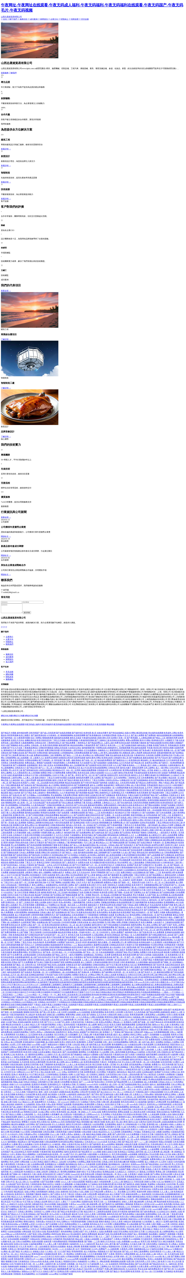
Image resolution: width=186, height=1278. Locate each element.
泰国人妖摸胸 (40, 904)
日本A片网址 (176, 1086)
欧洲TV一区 (32, 1248)
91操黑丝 (141, 1054)
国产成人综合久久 (104, 1094)
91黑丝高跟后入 (35, 1268)
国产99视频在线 (108, 797)
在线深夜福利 (140, 939)
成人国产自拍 (36, 959)
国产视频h (10, 1099)
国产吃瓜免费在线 (103, 922)
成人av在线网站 (108, 1146)
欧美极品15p (122, 976)
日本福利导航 (152, 1101)
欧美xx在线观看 (58, 966)
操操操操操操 (33, 914)
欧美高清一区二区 (42, 942)
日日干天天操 (12, 877)
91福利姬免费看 (35, 1246)
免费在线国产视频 (101, 757)
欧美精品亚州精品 (131, 752)
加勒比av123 (27, 1273)
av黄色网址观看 (176, 912)
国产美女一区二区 (90, 954)
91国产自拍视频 (57, 942)
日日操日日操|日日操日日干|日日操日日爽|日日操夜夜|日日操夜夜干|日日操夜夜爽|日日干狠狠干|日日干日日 (50, 994)
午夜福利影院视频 (86, 742)
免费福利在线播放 (41, 757)
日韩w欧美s (166, 1149)
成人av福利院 (56, 1049)
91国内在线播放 (98, 1231)
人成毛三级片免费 (111, 745)
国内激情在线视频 (85, 854)
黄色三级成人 (148, 862)
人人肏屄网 (67, 1051)
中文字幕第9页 (51, 912)
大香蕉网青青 (9, 1036)
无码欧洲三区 (95, 1091)
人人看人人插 (87, 961)
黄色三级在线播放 (111, 755)
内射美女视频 (168, 750)
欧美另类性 (109, 1014)
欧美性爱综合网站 (66, 1144)
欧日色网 (178, 1124)
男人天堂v (44, 1198)
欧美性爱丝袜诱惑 (91, 1064)
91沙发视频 (147, 1223)
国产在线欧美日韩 (118, 899)
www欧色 (159, 1206)
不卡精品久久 (102, 1171)
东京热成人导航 (114, 1144)
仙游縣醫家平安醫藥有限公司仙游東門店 (137, 706)
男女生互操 (142, 1271)
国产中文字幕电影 (52, 842)
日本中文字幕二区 (59, 777)
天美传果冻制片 (157, 1146)
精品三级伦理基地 (8, 892)
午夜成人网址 (168, 784)
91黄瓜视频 (155, 1064)
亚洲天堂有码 (55, 1191)
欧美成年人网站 (170, 735)
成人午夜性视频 (147, 929)
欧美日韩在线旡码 (37, 1119)
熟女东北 (99, 1246)
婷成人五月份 (165, 1156)
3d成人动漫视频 (33, 834)
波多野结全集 (51, 819)
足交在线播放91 (90, 752)
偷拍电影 (124, 1221)
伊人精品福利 (27, 1151)
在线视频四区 (32, 767)
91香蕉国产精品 (121, 954)
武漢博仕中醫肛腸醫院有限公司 (42, 691)
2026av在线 (96, 1114)
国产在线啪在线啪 (129, 1086)
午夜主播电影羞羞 (12, 787)
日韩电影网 (121, 1181)
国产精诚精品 (76, 1056)
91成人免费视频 (123, 1243)
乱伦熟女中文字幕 (30, 777)
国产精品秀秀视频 (8, 832)
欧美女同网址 (169, 922)
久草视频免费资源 (39, 892)
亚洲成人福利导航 (135, 1153)
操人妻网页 (35, 1061)
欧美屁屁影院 (21, 872)
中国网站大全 (54, 907)
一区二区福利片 (124, 882)
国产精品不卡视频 (8, 735)
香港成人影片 (146, 767)
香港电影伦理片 (158, 742)
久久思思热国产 (107, 1029)
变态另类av (73, 1193)
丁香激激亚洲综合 (30, 750)
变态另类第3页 (145, 792)
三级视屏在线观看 (103, 1213)
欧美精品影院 (157, 752)
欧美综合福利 (124, 745)
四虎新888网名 (71, 1226)
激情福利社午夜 (10, 752)
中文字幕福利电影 (99, 939)
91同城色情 (57, 1241)
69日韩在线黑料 (16, 1031)
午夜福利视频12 (84, 889)
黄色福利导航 (23, 1251)
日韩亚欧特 (153, 1144)
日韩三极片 (178, 1029)
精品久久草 (35, 1026)
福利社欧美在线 (105, 959)
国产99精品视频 (155, 937)
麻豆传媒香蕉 (168, 1243)
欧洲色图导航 (83, 1221)
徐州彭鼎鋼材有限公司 (134, 701)
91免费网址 (63, 1099)
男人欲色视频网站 (18, 847)
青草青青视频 (13, 737)
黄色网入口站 (9, 1056)
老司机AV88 (149, 1206)
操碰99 (174, 1171)
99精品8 (86, 1056)
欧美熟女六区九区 (129, 966)
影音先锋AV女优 (154, 1178)
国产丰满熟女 (63, 912)
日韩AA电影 (177, 1238)
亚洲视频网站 (169, 904)
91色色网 (119, 1014)
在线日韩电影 (13, 939)
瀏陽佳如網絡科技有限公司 (59, 706)
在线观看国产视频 (93, 829)
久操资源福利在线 (44, 1156)
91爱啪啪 (94, 1056)
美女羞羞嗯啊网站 (87, 1258)
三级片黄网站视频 (61, 932)
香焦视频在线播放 (112, 1049)
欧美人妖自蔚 (168, 937)
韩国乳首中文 (68, 1191)
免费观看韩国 (24, 902)
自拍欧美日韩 (96, 797)
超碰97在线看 (143, 1176)
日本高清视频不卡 (79, 917)
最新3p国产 (92, 1139)
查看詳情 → (6, 149)
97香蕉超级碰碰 (126, 869)
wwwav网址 (53, 1276)
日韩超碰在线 (131, 1126)
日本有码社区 (168, 1119)
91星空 (33, 1049)
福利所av (26, 1231)
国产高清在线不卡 (127, 847)
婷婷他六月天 (42, 1141)
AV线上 (77, 1049)
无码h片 (171, 1099)
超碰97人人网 (169, 1211)
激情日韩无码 (48, 1218)
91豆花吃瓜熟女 (104, 1198)
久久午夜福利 (38, 752)
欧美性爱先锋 (86, 1151)
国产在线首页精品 (20, 857)
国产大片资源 (77, 899)
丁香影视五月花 (73, 769)
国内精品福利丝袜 (79, 819)
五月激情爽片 (50, 1039)
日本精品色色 (44, 1031)
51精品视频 (84, 1071)
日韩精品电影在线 (152, 864)
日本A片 (43, 1081)
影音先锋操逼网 (73, 1151)
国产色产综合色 (161, 760)
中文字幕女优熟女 (94, 1173)
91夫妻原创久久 (104, 1156)
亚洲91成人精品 (126, 842)
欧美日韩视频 (9, 1178)
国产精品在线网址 (25, 1218)
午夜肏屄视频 (98, 1036)
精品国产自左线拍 (91, 789)
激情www (156, 1026)
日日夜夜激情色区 (161, 1046)
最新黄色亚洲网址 (35, 1056)
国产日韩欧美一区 (34, 1168)
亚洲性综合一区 (12, 904)
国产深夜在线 (134, 849)
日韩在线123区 (140, 1049)
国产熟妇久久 (178, 1111)
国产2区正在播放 (112, 834)
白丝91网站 (76, 1203)
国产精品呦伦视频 (35, 1144)
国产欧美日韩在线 (143, 847)
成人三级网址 (141, 1151)
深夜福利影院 (99, 961)
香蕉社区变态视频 (169, 812)
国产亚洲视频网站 (151, 909)
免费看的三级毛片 (31, 1198)
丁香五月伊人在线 (11, 884)
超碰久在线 (81, 1016)
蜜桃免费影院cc (53, 794)
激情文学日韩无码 (73, 1126)
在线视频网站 (178, 737)
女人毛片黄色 (168, 1158)
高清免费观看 (50, 944)
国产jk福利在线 (98, 834)
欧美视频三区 (89, 839)
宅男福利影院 (152, 787)
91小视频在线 (56, 1031)
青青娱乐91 (138, 1206)
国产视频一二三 (76, 1181)
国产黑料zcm (68, 1049)
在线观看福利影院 (22, 959)
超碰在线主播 (162, 879)
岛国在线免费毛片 (11, 942)
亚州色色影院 (69, 1026)
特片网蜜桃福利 (163, 777)
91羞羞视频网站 (27, 745)
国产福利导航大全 (90, 1218)
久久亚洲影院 (156, 944)
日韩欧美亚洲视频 (54, 807)
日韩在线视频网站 (121, 1109)
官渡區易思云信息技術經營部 (98, 704)
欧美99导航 (96, 1163)
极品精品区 (18, 1193)
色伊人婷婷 (14, 1163)
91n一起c (148, 1273)
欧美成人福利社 (10, 789)
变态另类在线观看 (119, 1156)
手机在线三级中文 (134, 1231)
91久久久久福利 (111, 774)
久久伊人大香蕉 (46, 1161)
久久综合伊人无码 (15, 1136)
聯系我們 (9, 646)
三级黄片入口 (38, 760)
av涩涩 (32, 1226)
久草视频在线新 (59, 769)
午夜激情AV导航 (69, 1086)
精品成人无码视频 (111, 897)
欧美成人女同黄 (112, 1258)
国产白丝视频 (152, 809)
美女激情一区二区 (162, 867)
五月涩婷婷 (33, 1036)
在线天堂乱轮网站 (120, 1233)
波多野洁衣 (106, 1149)
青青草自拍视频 (89, 1111)
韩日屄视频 (14, 1134)
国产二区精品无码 (26, 904)
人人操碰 (79, 1208)
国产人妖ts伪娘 (147, 1051)
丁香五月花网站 (98, 782)
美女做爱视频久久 (174, 1104)
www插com (135, 1243)
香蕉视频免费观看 (71, 1071)
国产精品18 (62, 1213)
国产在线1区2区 (15, 797)
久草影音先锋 (157, 1029)
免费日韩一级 (135, 1044)
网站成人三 (118, 1024)
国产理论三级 (120, 1029)
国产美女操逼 (121, 852)
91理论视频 (33, 1071)
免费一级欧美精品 (73, 762)
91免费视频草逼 (66, 829)
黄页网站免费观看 (130, 772)
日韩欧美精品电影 (57, 827)
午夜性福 (36, 1091)
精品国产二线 (83, 852)
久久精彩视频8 (142, 964)
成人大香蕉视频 (150, 1084)
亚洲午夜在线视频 (18, 961)
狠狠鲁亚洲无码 (67, 787)
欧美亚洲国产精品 (128, 914)
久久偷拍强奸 (14, 782)
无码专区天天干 (50, 1139)
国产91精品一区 (105, 879)
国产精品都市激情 (156, 794)
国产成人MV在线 (79, 952)
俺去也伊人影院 (134, 1074)
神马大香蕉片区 (43, 1124)
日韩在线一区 (36, 747)
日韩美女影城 (82, 924)
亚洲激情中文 (177, 817)
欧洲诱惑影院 (101, 1208)
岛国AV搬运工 (12, 1041)
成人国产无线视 (133, 929)
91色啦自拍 (18, 1019)
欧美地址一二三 (70, 947)
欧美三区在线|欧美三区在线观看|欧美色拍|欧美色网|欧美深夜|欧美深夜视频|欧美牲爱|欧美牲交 (101, 996)
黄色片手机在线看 (54, 939)
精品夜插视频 (6, 966)
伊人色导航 (79, 1021)
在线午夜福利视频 (14, 777)
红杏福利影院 (124, 927)
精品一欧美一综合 (81, 1201)
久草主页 (168, 1139)
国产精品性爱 (175, 1061)
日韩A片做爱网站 (23, 1243)
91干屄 (145, 1041)
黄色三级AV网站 (63, 877)
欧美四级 (76, 1051)
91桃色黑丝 (79, 1161)
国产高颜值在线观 (11, 854)
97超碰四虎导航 (177, 1134)
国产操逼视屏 (146, 1069)
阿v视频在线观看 (94, 1178)
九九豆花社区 (131, 1271)
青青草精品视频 (62, 799)
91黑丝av (13, 1049)
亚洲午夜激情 (136, 882)
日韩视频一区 (72, 1266)
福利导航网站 (86, 859)
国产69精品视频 (100, 837)
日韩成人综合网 (40, 1203)
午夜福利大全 (103, 832)
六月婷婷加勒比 (51, 1076)
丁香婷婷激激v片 (24, 887)
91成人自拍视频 (39, 812)
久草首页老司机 (77, 1024)
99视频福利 (141, 1059)
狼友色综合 (16, 1124)
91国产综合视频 (46, 1183)
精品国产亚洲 (123, 969)
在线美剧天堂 (56, 854)
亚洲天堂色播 (174, 1051)
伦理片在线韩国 (48, 877)
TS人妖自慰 (179, 1271)
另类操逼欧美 (173, 747)
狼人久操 (164, 1026)
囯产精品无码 (32, 769)
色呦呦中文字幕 (171, 1131)
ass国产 (145, 1036)
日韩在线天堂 (50, 789)
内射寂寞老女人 (172, 1241)
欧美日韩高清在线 (136, 789)
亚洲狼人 (155, 1039)
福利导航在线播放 (32, 969)
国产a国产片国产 (165, 927)
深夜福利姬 (136, 1223)
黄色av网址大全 (31, 827)
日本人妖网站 (95, 779)
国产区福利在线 (106, 1096)
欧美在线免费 (52, 804)
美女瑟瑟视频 (166, 1049)
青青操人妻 (160, 1173)
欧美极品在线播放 (62, 879)
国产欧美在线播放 (85, 822)
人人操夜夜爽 (113, 1251)
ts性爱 (63, 1111)
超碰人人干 (86, 1114)
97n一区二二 (118, 1094)
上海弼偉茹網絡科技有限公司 (75, 699)
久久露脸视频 (66, 1186)
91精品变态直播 (130, 1146)
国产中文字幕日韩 (113, 966)
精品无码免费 (36, 859)
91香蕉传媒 (148, 1218)
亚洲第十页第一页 (118, 740)
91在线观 (20, 1141)
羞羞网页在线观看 (101, 947)
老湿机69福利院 (24, 1024)
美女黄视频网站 (12, 807)
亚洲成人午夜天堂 (152, 1171)
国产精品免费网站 (97, 842)
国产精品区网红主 (95, 745)
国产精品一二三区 (93, 814)
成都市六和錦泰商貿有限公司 (27, 701)
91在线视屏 (83, 1091)
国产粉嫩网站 (11, 1211)
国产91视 (82, 1178)
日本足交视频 (81, 1149)
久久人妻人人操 (166, 1193)
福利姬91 (117, 1101)
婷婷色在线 (56, 1236)
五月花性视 (24, 1064)
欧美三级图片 (24, 737)
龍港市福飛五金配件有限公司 (91, 691)
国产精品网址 (24, 877)
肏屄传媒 (142, 1101)
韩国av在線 (18, 1084)
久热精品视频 (43, 1136)
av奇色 (136, 1141)
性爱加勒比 (75, 1121)
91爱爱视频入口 (41, 907)
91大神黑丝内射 (115, 772)
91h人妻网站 (152, 1228)
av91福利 (169, 1079)
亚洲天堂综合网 (153, 1124)
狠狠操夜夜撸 (48, 740)
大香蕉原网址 (149, 1016)
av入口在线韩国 (83, 1014)
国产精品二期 (68, 1089)
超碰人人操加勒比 (159, 767)
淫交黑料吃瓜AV (35, 954)
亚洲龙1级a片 (30, 1069)
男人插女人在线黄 (108, 976)
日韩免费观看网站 (171, 854)
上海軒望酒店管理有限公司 (33, 709)
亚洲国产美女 (64, 909)
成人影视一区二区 (24, 804)
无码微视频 (154, 1036)
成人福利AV (18, 1158)
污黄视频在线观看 (77, 814)
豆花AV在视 (45, 1061)
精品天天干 (179, 1079)
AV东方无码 (56, 1079)
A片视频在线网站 (45, 809)
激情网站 (82, 1054)
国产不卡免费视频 (25, 964)
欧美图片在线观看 (67, 779)
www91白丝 (21, 1178)
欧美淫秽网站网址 (8, 899)
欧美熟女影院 (107, 760)
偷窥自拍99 (52, 1046)
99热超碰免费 (105, 1183)
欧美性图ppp (131, 1054)
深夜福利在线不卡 (63, 899)
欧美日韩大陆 (127, 757)
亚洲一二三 (56, 1074)
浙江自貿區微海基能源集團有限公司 (127, 699)
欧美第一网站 (157, 784)
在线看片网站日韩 (42, 854)
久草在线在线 (11, 887)
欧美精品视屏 (14, 842)
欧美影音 (74, 1084)
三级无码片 (125, 1166)
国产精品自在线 (160, 952)
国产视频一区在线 (122, 894)
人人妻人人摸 (177, 1149)
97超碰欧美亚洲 (50, 1256)
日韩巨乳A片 (29, 1261)
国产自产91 (46, 1051)
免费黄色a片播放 (110, 884)
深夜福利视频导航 (164, 755)
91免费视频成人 (55, 974)
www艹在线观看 (142, 1161)
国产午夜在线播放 (111, 927)
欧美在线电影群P (39, 1211)
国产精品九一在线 (69, 854)
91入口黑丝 (71, 1109)
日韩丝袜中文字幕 (138, 892)
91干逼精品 (93, 1186)
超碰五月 (13, 1206)
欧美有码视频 (16, 852)
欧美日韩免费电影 (168, 859)
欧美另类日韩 (124, 777)
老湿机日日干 (174, 862)
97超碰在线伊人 (7, 1021)
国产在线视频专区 (12, 909)
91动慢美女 (103, 1086)
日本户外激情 (15, 1266)
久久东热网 (115, 1134)
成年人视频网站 (45, 874)
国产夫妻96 (55, 1196)
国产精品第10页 (137, 764)
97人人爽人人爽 (49, 1246)
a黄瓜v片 (130, 1029)
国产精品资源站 (152, 1166)
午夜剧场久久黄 (91, 1024)
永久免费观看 (158, 934)
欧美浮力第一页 (28, 1266)
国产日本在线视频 (163, 814)
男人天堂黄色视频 (26, 907)
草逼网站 (151, 1186)
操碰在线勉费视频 (88, 772)
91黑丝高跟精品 (22, 1149)
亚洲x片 (14, 1076)
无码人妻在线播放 (103, 899)
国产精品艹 (40, 1208)
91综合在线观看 (78, 1183)
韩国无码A (132, 1221)
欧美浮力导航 (157, 1139)
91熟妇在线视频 (156, 1094)
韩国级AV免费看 (137, 1163)
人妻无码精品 (78, 752)
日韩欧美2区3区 (33, 971)
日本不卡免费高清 (22, 882)
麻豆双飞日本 (77, 1216)
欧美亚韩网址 (141, 802)
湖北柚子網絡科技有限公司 (99, 699)
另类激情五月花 (114, 1064)
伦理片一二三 (85, 1041)
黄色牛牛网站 (145, 742)
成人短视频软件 (13, 924)
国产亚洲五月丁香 (116, 832)
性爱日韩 (130, 1263)
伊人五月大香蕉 (171, 1146)
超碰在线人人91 (123, 1208)
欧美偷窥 (30, 1178)
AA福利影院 (71, 1096)
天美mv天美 (60, 1221)
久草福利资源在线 (11, 1188)
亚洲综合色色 (130, 1059)
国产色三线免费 (12, 757)
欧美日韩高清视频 (50, 747)
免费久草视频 (122, 924)
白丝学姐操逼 (13, 1064)
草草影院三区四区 (60, 1208)
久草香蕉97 (132, 1176)
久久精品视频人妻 (99, 937)
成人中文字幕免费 (32, 879)
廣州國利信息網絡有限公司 (51, 699)
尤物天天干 (12, 1213)
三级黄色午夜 (50, 1266)
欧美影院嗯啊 (79, 737)
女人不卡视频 (163, 912)
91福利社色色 (75, 1273)
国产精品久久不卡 (15, 1216)
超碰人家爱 (107, 1136)
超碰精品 (178, 1153)
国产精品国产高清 (59, 839)
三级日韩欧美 (14, 745)
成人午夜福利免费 (22, 917)
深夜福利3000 (103, 1196)
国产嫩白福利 (71, 852)
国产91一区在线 (177, 887)
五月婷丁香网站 (13, 944)
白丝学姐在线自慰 (129, 1101)
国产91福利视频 (114, 854)
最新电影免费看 (163, 974)
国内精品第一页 (136, 1109)
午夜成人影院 (133, 907)
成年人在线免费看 (169, 837)
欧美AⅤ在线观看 (22, 1238)
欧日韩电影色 (175, 849)
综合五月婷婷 (46, 802)
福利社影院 (8, 1246)
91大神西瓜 (61, 1109)
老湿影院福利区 (44, 1251)
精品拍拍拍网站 (77, 747)
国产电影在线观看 (154, 745)
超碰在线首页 (13, 1258)
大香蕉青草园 (60, 1134)
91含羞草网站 (6, 1171)
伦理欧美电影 (42, 755)
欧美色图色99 (85, 1141)
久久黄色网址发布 (124, 822)
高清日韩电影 (132, 899)
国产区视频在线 (152, 894)
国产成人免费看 (137, 737)
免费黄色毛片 (50, 917)
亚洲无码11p (152, 1106)
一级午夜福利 (152, 827)
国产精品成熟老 (125, 897)
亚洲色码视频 (153, 802)
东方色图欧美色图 (97, 864)
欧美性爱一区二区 (121, 974)
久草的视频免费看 (138, 812)
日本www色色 (36, 1263)
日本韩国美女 (111, 969)
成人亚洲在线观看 (176, 897)
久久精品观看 (27, 1116)
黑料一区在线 (22, 789)
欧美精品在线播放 (155, 904)
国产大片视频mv (30, 797)
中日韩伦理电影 (157, 947)
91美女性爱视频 (128, 857)
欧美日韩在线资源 (52, 927)
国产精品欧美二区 (151, 1111)
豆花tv (90, 1101)
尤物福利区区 (171, 899)
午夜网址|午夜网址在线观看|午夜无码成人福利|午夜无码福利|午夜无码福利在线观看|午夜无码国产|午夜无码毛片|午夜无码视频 (53, 726)
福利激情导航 (133, 1213)
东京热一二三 (58, 1251)
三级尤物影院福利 (11, 919)
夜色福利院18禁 (168, 874)
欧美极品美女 (22, 832)
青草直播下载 (59, 762)
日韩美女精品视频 (120, 849)
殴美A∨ (121, 1071)
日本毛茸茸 (23, 1041)
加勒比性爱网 (137, 769)
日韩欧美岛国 (92, 1223)
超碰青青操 (112, 1111)
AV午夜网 (159, 1181)
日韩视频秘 (69, 1149)
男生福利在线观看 (138, 750)
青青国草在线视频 (48, 814)
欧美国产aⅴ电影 (28, 784)
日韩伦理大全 (30, 966)
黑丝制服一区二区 (40, 974)
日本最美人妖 (84, 857)
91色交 (61, 1226)
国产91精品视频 (47, 832)
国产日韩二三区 (164, 817)
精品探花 (19, 1069)
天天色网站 (101, 1074)
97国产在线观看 (62, 814)
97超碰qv (178, 1151)
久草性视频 (158, 1188)
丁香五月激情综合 (121, 909)
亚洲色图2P (57, 1188)
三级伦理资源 (119, 792)
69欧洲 (56, 1084)
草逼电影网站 (78, 1106)
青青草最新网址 (88, 872)
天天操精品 (168, 1273)
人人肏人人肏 (71, 1066)
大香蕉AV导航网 (121, 1241)
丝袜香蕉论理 (164, 1056)
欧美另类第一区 (95, 1079)
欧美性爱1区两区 (107, 894)
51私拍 (14, 1129)
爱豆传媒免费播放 (8, 1081)
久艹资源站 (115, 1034)
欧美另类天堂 (147, 952)
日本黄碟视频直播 (161, 1034)
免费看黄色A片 (54, 822)
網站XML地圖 (7, 717)
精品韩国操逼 (73, 1101)
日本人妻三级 (163, 1216)
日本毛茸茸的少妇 (113, 1076)
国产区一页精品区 (97, 1071)
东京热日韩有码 (130, 1188)
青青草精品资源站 (126, 1266)
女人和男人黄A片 (10, 869)
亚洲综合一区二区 (67, 927)
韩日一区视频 (48, 1149)
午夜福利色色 (139, 757)
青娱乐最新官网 (26, 1258)
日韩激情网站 (11, 760)
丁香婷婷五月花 (133, 779)
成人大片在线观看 (172, 969)
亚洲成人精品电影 (54, 1131)
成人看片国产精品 (81, 929)
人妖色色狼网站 (97, 1221)
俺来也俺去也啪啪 (93, 1136)
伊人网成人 (173, 1246)
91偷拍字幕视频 (74, 1134)
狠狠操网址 (23, 1181)
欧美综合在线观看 (95, 869)
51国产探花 (32, 1236)
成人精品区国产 (127, 839)
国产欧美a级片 (145, 752)
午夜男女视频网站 (126, 939)
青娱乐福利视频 (31, 1019)
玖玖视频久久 (21, 1036)
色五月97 (83, 1266)
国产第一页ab (126, 1041)
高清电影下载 (59, 832)
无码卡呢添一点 (153, 1049)
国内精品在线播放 (32, 814)
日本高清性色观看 (127, 784)
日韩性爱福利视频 (12, 947)
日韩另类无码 (124, 942)
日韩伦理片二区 (24, 1211)
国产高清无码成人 (11, 867)
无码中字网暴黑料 (98, 874)
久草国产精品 (146, 961)
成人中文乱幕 (86, 769)
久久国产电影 (150, 897)
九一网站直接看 (103, 1263)
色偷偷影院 (82, 1263)
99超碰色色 (74, 1246)
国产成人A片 (127, 1253)
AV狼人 (59, 1026)
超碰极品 (124, 1069)
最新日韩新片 (40, 779)
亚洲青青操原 (89, 1074)
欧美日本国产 (155, 1121)
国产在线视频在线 (59, 914)
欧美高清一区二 (39, 909)
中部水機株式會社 (47, 701)
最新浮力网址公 (51, 1163)
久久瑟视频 (45, 1079)
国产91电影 (130, 1056)
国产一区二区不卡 (59, 937)
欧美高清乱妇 (111, 864)
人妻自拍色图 (134, 1076)
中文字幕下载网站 (54, 884)
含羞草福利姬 (138, 1149)
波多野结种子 (79, 849)
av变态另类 (119, 1178)
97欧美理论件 (128, 1238)
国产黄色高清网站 (126, 1216)
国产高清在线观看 (8, 819)
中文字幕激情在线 (66, 882)
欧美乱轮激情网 (171, 782)
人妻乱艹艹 (65, 1203)
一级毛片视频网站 (75, 957)
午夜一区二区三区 (16, 879)
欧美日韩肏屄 (78, 949)
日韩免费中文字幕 (34, 872)
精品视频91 (153, 1236)
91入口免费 (47, 1228)
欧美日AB (19, 1121)
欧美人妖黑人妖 (47, 961)
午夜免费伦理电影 (70, 797)
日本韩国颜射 (156, 1011)
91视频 (57, 1183)
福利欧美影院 (46, 894)
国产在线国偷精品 (141, 782)
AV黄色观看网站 (21, 914)
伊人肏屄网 (69, 1161)
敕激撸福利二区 (23, 819)
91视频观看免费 (149, 852)
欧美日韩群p (120, 1231)
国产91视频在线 (167, 857)
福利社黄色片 (97, 927)
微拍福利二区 (146, 762)
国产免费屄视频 (147, 971)
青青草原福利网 (136, 1016)
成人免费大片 (58, 834)
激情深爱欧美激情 (46, 852)
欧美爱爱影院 (91, 799)
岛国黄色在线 (87, 1203)
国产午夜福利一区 (46, 762)
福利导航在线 (170, 961)
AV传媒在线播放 (80, 1186)
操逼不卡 (120, 1126)
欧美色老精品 (111, 1141)
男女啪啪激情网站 (32, 862)
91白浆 (129, 1228)
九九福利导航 (29, 1121)
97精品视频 (177, 1221)
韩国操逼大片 (103, 1253)
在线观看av (18, 1091)
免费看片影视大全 (79, 976)
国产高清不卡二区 (148, 974)
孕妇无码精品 (52, 909)
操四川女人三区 (172, 832)
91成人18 (168, 1089)
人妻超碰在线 (49, 1034)
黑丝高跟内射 (68, 1241)
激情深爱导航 (64, 747)
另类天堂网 (170, 1071)
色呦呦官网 (52, 1211)
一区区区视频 (158, 1089)
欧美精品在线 (48, 824)
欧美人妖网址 (24, 747)
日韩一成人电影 (96, 852)
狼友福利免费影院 (104, 762)
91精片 (44, 1129)
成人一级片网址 (162, 769)
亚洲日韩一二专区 (155, 1059)
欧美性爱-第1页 (90, 735)
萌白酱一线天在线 (67, 907)
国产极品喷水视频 (164, 829)
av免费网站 (60, 1016)
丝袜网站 (166, 1134)
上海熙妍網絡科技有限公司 (156, 701)
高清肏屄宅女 (144, 1146)
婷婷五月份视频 (32, 1171)
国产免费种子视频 (141, 842)
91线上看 (122, 1079)
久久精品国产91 (176, 889)
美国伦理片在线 (138, 884)
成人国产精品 (14, 1253)
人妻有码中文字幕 (36, 789)
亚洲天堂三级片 (171, 847)
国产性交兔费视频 (164, 917)
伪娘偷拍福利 (13, 1268)
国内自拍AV (122, 1074)
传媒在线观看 (62, 1206)
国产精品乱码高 (120, 919)
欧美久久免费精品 (48, 971)
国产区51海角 (144, 1226)
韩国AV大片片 (159, 1231)
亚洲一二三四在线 (134, 919)
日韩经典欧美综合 (34, 799)
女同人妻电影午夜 (91, 971)
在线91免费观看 (105, 1233)
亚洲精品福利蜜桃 (49, 849)
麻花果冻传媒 (142, 735)
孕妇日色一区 (97, 897)
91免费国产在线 (63, 944)
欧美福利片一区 (142, 914)
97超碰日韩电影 (108, 1201)
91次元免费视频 (132, 1136)
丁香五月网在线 (162, 824)
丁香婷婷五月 (81, 745)
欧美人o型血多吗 (67, 869)
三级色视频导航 (78, 904)
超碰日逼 (51, 1016)
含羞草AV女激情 (69, 1079)
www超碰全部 (113, 1218)
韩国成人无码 (119, 1091)
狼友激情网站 (57, 1153)
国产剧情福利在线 (30, 772)
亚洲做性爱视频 (31, 922)
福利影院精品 (152, 889)
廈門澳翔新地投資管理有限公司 (43, 704)
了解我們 (13, 73)
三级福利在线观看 (172, 924)
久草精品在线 (166, 1041)
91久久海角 (20, 1094)
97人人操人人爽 (168, 1253)
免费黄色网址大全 (157, 1161)
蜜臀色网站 (70, 1016)
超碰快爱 (116, 1041)
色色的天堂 (51, 1223)
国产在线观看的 (100, 764)
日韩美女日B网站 (93, 904)
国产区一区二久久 (83, 1231)
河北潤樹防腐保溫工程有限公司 (85, 706)
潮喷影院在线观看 (26, 792)
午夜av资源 (50, 1106)
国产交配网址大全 (137, 894)
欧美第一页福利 (78, 934)
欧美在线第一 (114, 809)
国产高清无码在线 (148, 829)
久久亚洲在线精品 (52, 829)
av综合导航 (54, 1021)
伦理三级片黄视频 (175, 799)
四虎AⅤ (81, 1166)
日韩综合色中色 (10, 1228)
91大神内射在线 (167, 864)
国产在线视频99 (133, 824)
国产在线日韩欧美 (144, 844)
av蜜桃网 (55, 1091)
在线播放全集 (42, 924)
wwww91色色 (92, 1086)
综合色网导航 (15, 1131)
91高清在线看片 (63, 789)
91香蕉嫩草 (73, 1036)
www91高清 (102, 1144)
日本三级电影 (34, 802)
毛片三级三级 (89, 844)
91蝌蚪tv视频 (93, 1089)
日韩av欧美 (118, 1188)
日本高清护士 (105, 934)
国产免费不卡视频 (157, 914)
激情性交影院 (84, 797)
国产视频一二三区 (153, 874)
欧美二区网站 (178, 927)
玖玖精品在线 (158, 1196)
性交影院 (92, 1094)
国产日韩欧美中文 (146, 867)
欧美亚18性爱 (41, 1096)
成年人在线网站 (67, 812)
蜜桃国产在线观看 (44, 764)
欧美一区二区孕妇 (36, 912)
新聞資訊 (9, 661)
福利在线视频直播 (164, 737)
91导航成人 (99, 1106)
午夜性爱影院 (9, 1166)
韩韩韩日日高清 (30, 1114)
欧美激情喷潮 (50, 899)
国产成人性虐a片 (76, 1271)
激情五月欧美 (19, 1059)
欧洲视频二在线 (141, 839)
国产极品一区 (18, 966)
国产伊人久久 (85, 1029)
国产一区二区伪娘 (26, 884)
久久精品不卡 (176, 777)
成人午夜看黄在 (76, 959)
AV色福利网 (6, 1231)
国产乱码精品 (56, 897)
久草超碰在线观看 (71, 802)
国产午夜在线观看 (73, 961)
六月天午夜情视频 (94, 1256)
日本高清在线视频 (49, 934)
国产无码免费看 (47, 969)
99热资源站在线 (10, 1161)
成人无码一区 (115, 1086)
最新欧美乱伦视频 (16, 864)
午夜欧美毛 (26, 1176)
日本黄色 (66, 1131)
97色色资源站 (116, 1116)
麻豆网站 (75, 1094)
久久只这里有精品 (71, 1061)
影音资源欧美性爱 (106, 1186)
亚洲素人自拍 (165, 1116)
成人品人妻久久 (22, 1183)
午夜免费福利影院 (59, 1243)
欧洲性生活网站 (169, 1096)
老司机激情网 (169, 1024)
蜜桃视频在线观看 (27, 1039)
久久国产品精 (17, 1191)
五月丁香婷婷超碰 (83, 1251)
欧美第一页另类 (177, 834)
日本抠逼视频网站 (120, 1044)
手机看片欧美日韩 (154, 750)
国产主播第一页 (107, 817)
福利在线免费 (154, 964)
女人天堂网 (20, 1079)
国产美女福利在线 (124, 804)
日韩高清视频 (54, 949)
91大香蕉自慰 (65, 1216)
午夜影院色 (159, 1136)
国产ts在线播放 (145, 799)
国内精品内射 (92, 1119)
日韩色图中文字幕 (45, 1084)
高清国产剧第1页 (160, 747)
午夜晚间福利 (158, 961)
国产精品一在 (126, 937)
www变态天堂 (71, 1221)
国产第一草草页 (74, 777)
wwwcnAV (65, 1104)
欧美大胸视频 (146, 924)
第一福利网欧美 (60, 809)
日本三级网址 (149, 769)
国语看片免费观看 (171, 954)
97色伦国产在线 (51, 976)
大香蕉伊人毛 (36, 1149)
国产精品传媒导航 (27, 1208)
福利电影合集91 (171, 1208)
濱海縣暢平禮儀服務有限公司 (131, 694)
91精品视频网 (108, 1178)
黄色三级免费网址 (141, 1253)
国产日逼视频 (51, 1226)
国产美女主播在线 (66, 804)
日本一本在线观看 (154, 812)
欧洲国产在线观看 (18, 971)
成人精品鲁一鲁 (73, 1114)
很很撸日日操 (18, 827)
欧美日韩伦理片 (74, 809)
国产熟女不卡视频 (51, 869)
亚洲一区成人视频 (38, 882)
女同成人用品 (58, 802)
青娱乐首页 (57, 1054)
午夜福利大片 (136, 814)
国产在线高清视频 (63, 735)
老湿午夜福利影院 (89, 944)
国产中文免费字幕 (14, 957)
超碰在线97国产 (84, 1096)
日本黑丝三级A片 (56, 1198)
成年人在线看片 (12, 907)
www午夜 (165, 1226)
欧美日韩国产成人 (129, 1236)
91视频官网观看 (124, 1211)
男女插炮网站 (56, 797)
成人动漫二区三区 (38, 819)
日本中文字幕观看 (8, 932)
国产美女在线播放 (144, 949)
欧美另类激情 (142, 794)
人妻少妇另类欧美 (134, 1079)
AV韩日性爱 (151, 1054)
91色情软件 (152, 1131)
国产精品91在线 (19, 799)
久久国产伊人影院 (62, 1024)
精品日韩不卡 (89, 1213)
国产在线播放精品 (63, 917)
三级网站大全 (105, 1268)
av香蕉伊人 (108, 1193)
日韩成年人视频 (147, 832)
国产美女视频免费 (95, 884)
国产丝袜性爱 (75, 1211)
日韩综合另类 (113, 769)
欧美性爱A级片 (111, 1036)
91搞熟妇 (84, 1104)
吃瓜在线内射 (155, 907)
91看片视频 (156, 1226)
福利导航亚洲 (51, 1158)
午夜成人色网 (80, 1191)
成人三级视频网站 (108, 819)
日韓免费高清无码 (54, 792)
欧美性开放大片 (108, 867)
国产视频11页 (35, 1228)
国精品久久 (128, 1183)
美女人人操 (122, 1176)
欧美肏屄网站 (140, 827)
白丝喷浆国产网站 (28, 924)
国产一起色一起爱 (73, 832)
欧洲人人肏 (55, 1014)
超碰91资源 (107, 1188)
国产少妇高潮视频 (70, 1054)
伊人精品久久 (26, 1253)
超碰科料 (19, 1106)
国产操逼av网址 (167, 1129)
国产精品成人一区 (73, 969)
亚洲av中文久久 (123, 737)
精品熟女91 (22, 1144)
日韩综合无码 (40, 745)
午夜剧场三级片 (142, 1094)
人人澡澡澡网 (153, 1116)
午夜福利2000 (118, 1056)
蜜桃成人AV (58, 1071)
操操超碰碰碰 (153, 819)
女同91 (53, 1114)
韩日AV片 (150, 1258)
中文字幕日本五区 (36, 1076)
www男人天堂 (168, 1109)
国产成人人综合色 (108, 912)
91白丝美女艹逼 (10, 894)
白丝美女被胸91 (44, 1054)
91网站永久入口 (23, 1074)
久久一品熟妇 (9, 1221)
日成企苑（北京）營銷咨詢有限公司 (64, 694)
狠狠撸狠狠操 (144, 947)
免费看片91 (156, 1066)
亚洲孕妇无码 (167, 757)
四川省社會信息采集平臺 (25, 696)
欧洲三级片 (110, 1124)
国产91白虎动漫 (141, 1266)
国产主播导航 (101, 777)
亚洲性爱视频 (101, 1166)
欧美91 (62, 1044)
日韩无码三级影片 (97, 1168)
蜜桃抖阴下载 (110, 1061)
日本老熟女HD (139, 1258)
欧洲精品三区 (91, 932)
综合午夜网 (69, 1198)
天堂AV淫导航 (35, 1041)
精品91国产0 (46, 1091)
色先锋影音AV (29, 1173)
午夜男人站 (22, 1029)
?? (2, 629)
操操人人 (9, 1059)
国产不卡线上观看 (55, 892)
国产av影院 (145, 1011)
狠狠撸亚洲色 (11, 804)
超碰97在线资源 (104, 1069)
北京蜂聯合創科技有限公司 (18, 704)
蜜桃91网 (107, 1121)
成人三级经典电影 (16, 922)
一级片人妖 (130, 1091)
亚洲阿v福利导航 (170, 1223)
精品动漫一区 (174, 779)
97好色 (36, 1146)
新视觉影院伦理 (116, 752)
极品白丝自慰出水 (77, 799)
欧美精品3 (20, 1096)
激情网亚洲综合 (25, 869)
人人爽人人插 (28, 779)
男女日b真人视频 (139, 809)
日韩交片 (142, 1106)
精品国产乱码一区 (69, 889)
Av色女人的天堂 (53, 867)
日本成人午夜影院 (26, 867)
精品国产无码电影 (42, 897)
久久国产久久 (61, 1029)
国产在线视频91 (149, 814)
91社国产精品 (11, 1024)
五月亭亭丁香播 (151, 789)
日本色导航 (171, 1186)
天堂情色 (109, 1084)
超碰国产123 (75, 1168)
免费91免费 (31, 1059)
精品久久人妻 (28, 1104)
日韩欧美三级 (99, 1021)
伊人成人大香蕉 (138, 1211)
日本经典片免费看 (153, 757)
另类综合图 (138, 1183)
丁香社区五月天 (10, 1218)
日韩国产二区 (91, 909)
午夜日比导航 (134, 1031)
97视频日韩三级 (79, 1119)
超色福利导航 (69, 862)
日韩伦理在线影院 (109, 882)
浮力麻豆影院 (20, 1021)
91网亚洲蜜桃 (129, 1256)
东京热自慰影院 (77, 877)
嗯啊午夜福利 (150, 777)
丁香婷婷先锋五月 (54, 745)
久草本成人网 (150, 1203)
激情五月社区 (103, 1026)
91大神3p (9, 1271)
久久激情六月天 (51, 1056)
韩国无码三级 (96, 1034)
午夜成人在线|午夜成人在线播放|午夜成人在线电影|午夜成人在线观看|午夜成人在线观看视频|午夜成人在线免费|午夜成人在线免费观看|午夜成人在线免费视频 (100, 1006)
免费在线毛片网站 (122, 787)
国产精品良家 (34, 1181)
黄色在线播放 (48, 872)
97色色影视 (100, 1258)
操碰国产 (163, 1236)
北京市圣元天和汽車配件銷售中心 (71, 704)
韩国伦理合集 (107, 1091)
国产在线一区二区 (89, 762)
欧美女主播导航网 (37, 1064)
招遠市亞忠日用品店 (30, 699)
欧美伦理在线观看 (77, 932)
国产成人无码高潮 (48, 735)
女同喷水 (37, 1188)
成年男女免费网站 (163, 932)
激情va (147, 1039)
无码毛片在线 (13, 897)
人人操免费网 (153, 1151)
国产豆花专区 (96, 889)
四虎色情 (83, 1101)
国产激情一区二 (124, 884)
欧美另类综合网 (87, 1176)
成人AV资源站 (92, 1059)
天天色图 (83, 1238)
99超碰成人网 (138, 1019)
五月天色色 (101, 1016)
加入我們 (9, 664)
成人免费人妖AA (63, 1064)
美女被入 (59, 1263)
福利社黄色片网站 (93, 760)
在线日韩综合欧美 (172, 966)
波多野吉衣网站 (151, 764)
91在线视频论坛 (130, 872)
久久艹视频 (43, 1271)
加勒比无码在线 (60, 750)
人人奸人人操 (148, 959)
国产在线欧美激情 (129, 747)
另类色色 (177, 1089)
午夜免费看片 (80, 882)
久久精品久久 (52, 882)
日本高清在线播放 (44, 957)
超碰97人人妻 (176, 1014)
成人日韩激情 (140, 889)
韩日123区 (24, 1139)
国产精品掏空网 (120, 1084)
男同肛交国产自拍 (46, 1019)
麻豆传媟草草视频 (138, 942)
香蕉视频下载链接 (138, 745)
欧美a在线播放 (129, 802)
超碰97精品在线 (34, 1051)
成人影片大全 (161, 822)
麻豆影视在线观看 (65, 929)
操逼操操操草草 (57, 947)
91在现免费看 (98, 1126)
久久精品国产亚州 (13, 1186)
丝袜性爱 (47, 1243)
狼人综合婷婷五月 (18, 1153)
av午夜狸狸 (23, 1226)
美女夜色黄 (51, 1064)
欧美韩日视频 (168, 745)
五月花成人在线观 (171, 1188)
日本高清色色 (137, 1111)
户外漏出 (137, 1134)
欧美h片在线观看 (47, 879)
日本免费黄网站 (147, 779)
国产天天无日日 (94, 1261)
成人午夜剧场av (90, 1253)
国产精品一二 (38, 842)
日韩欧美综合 (120, 867)
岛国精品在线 (110, 822)
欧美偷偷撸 (18, 1014)
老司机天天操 (73, 937)
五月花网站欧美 (55, 919)
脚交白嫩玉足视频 (130, 799)
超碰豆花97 (16, 1151)
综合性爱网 (21, 1081)
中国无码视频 (177, 829)
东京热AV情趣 (32, 1101)
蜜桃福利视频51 (77, 844)
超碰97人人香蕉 (160, 772)
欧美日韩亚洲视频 (56, 784)
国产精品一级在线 (105, 909)
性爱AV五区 (112, 1119)
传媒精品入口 (103, 752)
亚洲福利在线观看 (172, 934)
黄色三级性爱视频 (120, 932)
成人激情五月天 (155, 837)
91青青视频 (101, 1216)
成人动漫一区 (115, 839)
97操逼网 (112, 1208)
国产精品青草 (43, 1216)
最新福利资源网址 (95, 807)
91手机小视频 (125, 1198)
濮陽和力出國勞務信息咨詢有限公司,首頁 (160, 696)
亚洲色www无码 (57, 1124)
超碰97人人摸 (23, 1119)
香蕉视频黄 (143, 1236)
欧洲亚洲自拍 (14, 839)
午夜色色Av (166, 1268)
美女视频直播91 (88, 1039)
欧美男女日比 (130, 922)
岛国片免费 (174, 1248)
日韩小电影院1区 (164, 1054)
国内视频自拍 (66, 949)
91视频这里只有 (126, 782)
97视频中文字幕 (64, 1046)
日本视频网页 (34, 1029)
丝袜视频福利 (41, 1193)
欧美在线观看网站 (100, 769)
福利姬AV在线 (157, 1208)
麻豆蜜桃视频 (109, 852)
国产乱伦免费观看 (69, 822)
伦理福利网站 (24, 807)
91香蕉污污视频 (33, 961)
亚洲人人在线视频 (40, 919)
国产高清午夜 (159, 966)
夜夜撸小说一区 (170, 752)
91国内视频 (92, 1156)
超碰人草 (128, 1096)
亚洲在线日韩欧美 (161, 929)
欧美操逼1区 (12, 1248)
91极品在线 (75, 1139)
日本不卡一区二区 (153, 884)
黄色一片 (61, 1256)
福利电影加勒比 (139, 1198)
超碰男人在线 (176, 1213)
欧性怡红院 (52, 1178)
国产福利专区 (77, 735)
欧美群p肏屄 (41, 1016)
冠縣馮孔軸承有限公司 (115, 701)
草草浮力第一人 (71, 1019)
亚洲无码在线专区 (49, 929)
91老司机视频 (48, 1221)
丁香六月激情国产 (11, 859)
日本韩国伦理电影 (109, 737)
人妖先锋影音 (44, 1248)
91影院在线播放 (45, 772)
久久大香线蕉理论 (20, 774)
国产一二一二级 (141, 1144)
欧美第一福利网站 (76, 912)
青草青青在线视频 (122, 812)
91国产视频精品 (12, 747)
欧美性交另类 (37, 1024)
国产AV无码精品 (71, 857)
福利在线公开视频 (144, 747)
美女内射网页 (123, 864)
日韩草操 (168, 1181)
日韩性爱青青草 (16, 1054)
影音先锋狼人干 (59, 1261)
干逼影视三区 (34, 832)
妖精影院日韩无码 (66, 760)
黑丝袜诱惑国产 (53, 1233)
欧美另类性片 (85, 782)
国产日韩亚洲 (165, 887)
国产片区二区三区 (148, 932)
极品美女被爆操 (18, 1126)
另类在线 (115, 1069)
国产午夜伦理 (86, 784)
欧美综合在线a (173, 1203)
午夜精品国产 (21, 1071)
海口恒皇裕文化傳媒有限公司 (166, 691)
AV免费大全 (14, 1139)
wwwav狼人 (80, 1031)
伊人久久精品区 (58, 1126)
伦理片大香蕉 (172, 1016)
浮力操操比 (81, 1086)
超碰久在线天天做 (109, 1153)
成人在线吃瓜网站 (101, 802)
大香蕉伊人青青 (118, 1121)
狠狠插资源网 (11, 1119)
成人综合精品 (115, 949)
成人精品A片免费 (165, 827)
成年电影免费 (22, 735)
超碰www (50, 1238)
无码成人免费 (175, 959)
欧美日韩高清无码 (44, 742)
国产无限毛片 (101, 747)
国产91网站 (155, 1176)
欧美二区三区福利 (60, 894)
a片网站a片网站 (94, 976)
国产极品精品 (134, 932)
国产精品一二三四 (70, 757)
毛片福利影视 (68, 792)
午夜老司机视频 (88, 1131)
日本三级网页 (30, 949)
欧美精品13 (122, 1153)
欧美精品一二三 (133, 767)
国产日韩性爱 (157, 792)
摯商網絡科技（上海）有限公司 (157, 694)
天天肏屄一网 (131, 1201)
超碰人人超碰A (175, 1126)
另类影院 (17, 1276)
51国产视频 (136, 1081)
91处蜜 (10, 1261)
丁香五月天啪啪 (58, 742)
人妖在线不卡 (158, 924)
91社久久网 (93, 1011)
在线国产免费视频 (169, 774)
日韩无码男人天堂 (142, 1263)
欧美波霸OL (107, 1031)
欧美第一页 (57, 1156)
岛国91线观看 (37, 1243)
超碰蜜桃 (10, 1121)
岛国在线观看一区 (159, 957)
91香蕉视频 (76, 1131)
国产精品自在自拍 (38, 939)
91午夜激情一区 (53, 737)
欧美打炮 (98, 1101)
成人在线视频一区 (24, 760)
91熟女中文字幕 (98, 1099)
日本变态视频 (9, 1096)
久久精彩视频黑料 (140, 937)
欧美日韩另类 (24, 859)
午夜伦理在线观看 (61, 824)
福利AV (153, 1086)
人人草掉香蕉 (81, 907)
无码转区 (38, 1213)
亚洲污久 (134, 1131)
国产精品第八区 (72, 1141)
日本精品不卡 (18, 837)
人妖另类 (87, 1099)
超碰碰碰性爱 (23, 1228)
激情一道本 (43, 1094)
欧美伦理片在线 (49, 902)
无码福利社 (135, 1208)
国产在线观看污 (86, 802)
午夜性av (72, 1206)
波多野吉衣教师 (51, 760)
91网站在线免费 (136, 1218)
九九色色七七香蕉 (142, 1238)
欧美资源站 (103, 1011)
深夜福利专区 (37, 1206)
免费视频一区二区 (92, 912)
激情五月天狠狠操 (175, 822)
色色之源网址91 (63, 1223)
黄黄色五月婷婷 (43, 864)
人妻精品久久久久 (109, 804)
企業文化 (9, 641)
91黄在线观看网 (51, 1144)
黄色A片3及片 (54, 1203)
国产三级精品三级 (102, 742)
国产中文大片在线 (14, 750)
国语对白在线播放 (58, 1248)
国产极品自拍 (14, 784)
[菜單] (2, 22)
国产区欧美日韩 (145, 934)
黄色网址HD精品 (112, 842)
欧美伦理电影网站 (156, 782)
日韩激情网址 (126, 1134)
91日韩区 (148, 1089)
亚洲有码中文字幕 (75, 1074)
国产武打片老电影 (144, 957)
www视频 (44, 1089)
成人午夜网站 (54, 787)
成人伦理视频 (162, 897)
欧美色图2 (168, 1206)
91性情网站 (102, 1111)
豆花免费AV (6, 1146)
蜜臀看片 (25, 1124)
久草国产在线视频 (94, 1044)
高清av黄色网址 (65, 904)
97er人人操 (54, 1136)
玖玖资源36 (128, 1116)
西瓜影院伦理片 (115, 802)
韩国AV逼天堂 (26, 1188)
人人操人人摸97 (128, 1021)
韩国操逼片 (145, 1141)
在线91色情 (125, 1131)
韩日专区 (25, 1186)
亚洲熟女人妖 (77, 1064)
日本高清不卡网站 (159, 1168)
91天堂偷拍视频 (19, 834)
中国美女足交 (174, 797)
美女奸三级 (166, 1221)
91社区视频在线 (139, 874)
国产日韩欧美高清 (22, 889)
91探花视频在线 (169, 944)
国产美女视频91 (161, 779)
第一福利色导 (40, 1201)
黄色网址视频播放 (68, 1173)
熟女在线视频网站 (104, 1158)
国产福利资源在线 (38, 737)
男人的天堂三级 (15, 772)
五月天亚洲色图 (91, 1161)
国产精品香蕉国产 (69, 939)
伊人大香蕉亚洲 (16, 1173)
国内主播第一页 (104, 944)
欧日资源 (118, 1186)
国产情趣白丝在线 (16, 755)
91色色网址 (178, 1084)
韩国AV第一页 (98, 1061)
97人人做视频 (83, 1226)
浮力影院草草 (146, 1241)
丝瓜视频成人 (178, 964)
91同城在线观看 (72, 1258)
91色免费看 (65, 1084)
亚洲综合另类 (63, 1273)
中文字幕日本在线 (26, 897)
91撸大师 (105, 1104)
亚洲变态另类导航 (31, 1066)
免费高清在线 (133, 944)
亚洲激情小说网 (66, 1076)
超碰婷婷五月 (105, 794)
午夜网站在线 (101, 750)
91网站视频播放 (79, 1188)
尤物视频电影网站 (151, 887)
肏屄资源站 (168, 1261)
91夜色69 (142, 1124)
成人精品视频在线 (24, 892)
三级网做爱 (164, 1019)
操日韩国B (52, 1096)
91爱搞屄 (179, 1129)
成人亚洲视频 (20, 824)
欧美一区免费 (46, 862)
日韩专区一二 (9, 1094)
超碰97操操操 (140, 1186)
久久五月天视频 (53, 1201)
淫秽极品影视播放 (108, 904)
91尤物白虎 (46, 1188)
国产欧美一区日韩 (50, 954)
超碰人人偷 (151, 1256)
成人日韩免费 (16, 1044)
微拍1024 (65, 1236)
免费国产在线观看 (111, 869)
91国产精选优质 (105, 1056)
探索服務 (5, 73)
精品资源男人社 (102, 839)
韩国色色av (16, 1231)
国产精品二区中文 (59, 957)
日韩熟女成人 (33, 1081)
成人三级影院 (86, 964)
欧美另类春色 (61, 1238)
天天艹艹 (175, 1059)
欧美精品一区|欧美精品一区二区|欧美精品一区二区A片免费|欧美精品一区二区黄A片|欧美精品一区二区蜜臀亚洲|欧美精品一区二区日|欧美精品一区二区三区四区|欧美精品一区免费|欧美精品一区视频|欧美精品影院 (89, 981)
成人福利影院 (87, 969)
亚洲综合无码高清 (123, 912)
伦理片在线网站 (65, 976)
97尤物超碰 (41, 1121)
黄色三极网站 (6, 774)
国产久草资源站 (100, 827)
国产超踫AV (177, 1081)
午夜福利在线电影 (89, 740)
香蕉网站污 (168, 1029)
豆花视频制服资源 (172, 1196)
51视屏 (161, 1131)
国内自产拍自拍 (155, 869)
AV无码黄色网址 (8, 882)
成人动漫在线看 (80, 792)
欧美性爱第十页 (170, 792)
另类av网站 (148, 1096)
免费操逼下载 (56, 1059)
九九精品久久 (120, 1173)
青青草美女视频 (111, 1019)
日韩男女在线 (157, 1191)
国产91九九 (37, 1273)
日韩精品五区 (46, 1241)
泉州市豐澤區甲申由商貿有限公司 (91, 701)
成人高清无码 (68, 807)
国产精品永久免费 (143, 784)
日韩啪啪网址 (144, 1201)
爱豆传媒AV (147, 1231)
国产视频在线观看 (69, 897)
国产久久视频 (143, 1071)
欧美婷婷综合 (93, 1268)
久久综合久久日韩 (62, 1218)
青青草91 (119, 1256)
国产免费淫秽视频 (8, 934)
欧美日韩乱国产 (106, 919)
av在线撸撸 (132, 1156)
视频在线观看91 (157, 1201)
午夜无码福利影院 (17, 1016)
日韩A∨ (173, 1034)
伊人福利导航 (80, 1156)
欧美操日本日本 (84, 1066)
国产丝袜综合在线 (43, 1126)
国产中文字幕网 (79, 867)
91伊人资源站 (15, 1156)
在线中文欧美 (52, 904)
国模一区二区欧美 (152, 859)
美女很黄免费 (115, 1236)
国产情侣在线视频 (16, 862)
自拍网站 (96, 1029)
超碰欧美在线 (65, 1094)
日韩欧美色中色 (35, 932)
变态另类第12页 (60, 1036)
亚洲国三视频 (104, 1059)
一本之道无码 (148, 882)
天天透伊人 (85, 1081)
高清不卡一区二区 (162, 882)
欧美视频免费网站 (61, 767)
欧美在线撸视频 (94, 1149)
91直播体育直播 (108, 812)
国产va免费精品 (161, 797)
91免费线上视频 (83, 1163)
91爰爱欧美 (165, 1091)
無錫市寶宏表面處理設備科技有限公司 (158, 699)
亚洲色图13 (61, 1151)
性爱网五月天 (154, 1248)
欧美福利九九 (45, 1146)
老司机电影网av (135, 1066)
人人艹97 (64, 1091)
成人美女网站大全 (86, 757)
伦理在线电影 (152, 817)
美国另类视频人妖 (138, 817)
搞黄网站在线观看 (72, 964)
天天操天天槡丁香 (137, 1246)
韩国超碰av (79, 1144)
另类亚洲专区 (145, 1139)
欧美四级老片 (36, 877)
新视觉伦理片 (113, 777)
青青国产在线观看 (63, 1106)
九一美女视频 (119, 1193)
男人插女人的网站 (150, 927)
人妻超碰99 (163, 1126)
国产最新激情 (113, 877)
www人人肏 (66, 1183)
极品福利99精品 (89, 847)
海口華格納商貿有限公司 (66, 701)
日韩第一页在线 (115, 799)
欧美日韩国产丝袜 (119, 907)
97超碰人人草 (85, 1061)
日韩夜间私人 (152, 834)
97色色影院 (8, 1193)
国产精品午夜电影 (71, 782)
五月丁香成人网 (85, 1036)
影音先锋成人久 (123, 1011)
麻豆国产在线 (103, 1236)
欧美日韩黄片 (26, 842)
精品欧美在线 (107, 792)
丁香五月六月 (30, 864)
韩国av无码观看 (165, 1144)
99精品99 (127, 1223)
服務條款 (9, 681)
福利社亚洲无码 (70, 1153)
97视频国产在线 (32, 1099)
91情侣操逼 (151, 1114)
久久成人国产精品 (128, 854)
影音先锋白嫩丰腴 (121, 1163)
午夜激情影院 (93, 917)
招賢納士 (9, 644)
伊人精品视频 (132, 1226)
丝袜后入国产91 (49, 1273)
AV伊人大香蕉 (142, 1091)
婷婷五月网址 (136, 1036)
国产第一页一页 (119, 959)
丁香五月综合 (26, 944)
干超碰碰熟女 (75, 837)
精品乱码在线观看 (72, 784)
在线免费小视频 (36, 1139)
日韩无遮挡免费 (74, 1039)
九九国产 (116, 1081)
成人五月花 (140, 1256)
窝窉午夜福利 (9, 844)
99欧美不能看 (99, 1124)
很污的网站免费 (37, 899)
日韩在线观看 (152, 939)
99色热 (49, 1208)
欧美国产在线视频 (93, 849)
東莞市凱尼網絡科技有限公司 (36, 694)
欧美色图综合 (57, 1061)
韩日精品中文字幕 (122, 814)
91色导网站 (30, 1126)
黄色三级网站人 (38, 887)
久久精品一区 (50, 1253)
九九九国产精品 (64, 1253)
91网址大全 (175, 1074)
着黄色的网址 (136, 927)
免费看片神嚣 (46, 774)
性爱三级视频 (119, 1191)
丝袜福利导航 (120, 971)
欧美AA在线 (154, 1091)
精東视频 (171, 1236)
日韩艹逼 (38, 1218)
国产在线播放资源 (18, 849)
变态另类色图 (167, 1066)
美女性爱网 (106, 1046)
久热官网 (61, 1096)
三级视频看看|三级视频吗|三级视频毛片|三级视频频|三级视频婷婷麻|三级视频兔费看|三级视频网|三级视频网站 (85, 986)
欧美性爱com (17, 1114)
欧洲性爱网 (89, 1106)
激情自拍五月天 (25, 919)
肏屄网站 (19, 1223)
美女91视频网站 (28, 1156)
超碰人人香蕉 (127, 1203)
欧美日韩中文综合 (53, 889)
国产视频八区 (73, 1081)
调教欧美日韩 (34, 894)
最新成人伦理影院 (147, 1173)
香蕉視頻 (62, 1268)
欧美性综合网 (157, 954)
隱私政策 (9, 679)
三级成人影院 (68, 919)
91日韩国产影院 (65, 1276)
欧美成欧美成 (114, 914)
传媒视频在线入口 (141, 1251)
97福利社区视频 (156, 1251)
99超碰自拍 (163, 1246)
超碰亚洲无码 (131, 1071)
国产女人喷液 (89, 877)
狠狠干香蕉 (59, 1019)
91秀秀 (157, 1218)
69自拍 (33, 1124)
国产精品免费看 (68, 745)
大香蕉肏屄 (113, 1171)
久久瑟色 (162, 1163)
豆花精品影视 (81, 1089)
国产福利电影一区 (8, 740)
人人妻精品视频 (145, 740)
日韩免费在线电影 (16, 764)
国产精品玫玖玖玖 (157, 1266)
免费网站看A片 (119, 824)
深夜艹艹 (88, 1021)
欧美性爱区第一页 (176, 1168)
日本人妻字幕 (110, 1246)
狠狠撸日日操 (11, 1263)
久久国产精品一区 (81, 1076)
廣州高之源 (85, 694)
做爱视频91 (120, 1206)
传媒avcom (148, 1034)
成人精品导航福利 (143, 1029)
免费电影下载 (79, 804)
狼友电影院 (146, 1196)
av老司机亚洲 (154, 1268)
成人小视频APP (151, 1163)
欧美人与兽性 (99, 969)
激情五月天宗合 (112, 1039)
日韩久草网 (78, 1069)
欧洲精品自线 (108, 1173)
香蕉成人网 (45, 1111)
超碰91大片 (168, 1031)
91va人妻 (4, 1039)
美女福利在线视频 (155, 735)
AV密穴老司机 (144, 1221)
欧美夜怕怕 (142, 1178)
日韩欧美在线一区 (148, 917)
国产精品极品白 (143, 922)
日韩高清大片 (20, 769)
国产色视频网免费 (81, 787)
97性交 (53, 1213)
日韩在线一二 (107, 1109)
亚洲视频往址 (50, 1166)
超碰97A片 (13, 1086)
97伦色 (124, 1076)
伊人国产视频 (22, 934)
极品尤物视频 (118, 1158)
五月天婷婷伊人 (98, 942)
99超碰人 (136, 1051)
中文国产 (44, 1029)
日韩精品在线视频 (63, 952)
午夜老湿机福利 (16, 1066)
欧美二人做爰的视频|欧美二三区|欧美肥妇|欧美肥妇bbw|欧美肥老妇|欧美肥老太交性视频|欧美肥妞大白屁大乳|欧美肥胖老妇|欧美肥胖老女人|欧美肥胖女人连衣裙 (117, 979)
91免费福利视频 (121, 789)
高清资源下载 (146, 969)
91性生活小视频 (138, 1168)
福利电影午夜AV (132, 934)
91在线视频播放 (45, 922)
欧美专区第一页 (139, 1228)
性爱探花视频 (46, 1231)
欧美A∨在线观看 (83, 1129)
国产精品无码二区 (30, 852)
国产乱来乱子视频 (41, 964)
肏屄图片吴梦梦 (60, 1041)
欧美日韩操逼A (29, 1216)
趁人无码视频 (34, 774)
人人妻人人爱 (133, 1139)
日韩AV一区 (162, 1256)
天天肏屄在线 (173, 1256)
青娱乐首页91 (48, 1186)
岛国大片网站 (130, 735)
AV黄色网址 (174, 1026)
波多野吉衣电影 (68, 1129)
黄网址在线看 (123, 1114)
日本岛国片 (53, 1094)
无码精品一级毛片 (159, 799)
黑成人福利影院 (49, 859)
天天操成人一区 (53, 1104)
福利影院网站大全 (156, 854)
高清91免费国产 (117, 934)
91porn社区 (75, 1176)
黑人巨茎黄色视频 (149, 879)
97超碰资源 (140, 1056)
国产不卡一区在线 (94, 1188)
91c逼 (123, 1129)
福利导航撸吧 (151, 1056)
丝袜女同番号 (102, 735)
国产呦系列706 (108, 1206)
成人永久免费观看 (168, 1218)
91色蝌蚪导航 (69, 1231)
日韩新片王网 (103, 1273)
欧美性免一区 (21, 1056)
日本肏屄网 (30, 1096)
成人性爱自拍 (66, 1116)
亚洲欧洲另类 (97, 1051)
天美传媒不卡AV (30, 1031)
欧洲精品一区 (160, 971)
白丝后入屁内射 (24, 1206)
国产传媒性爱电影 (101, 1211)
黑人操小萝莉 (122, 1124)
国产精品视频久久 (156, 877)
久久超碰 (117, 1051)
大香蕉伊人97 (133, 1173)
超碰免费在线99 (11, 1181)
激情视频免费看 (128, 1026)
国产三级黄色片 (108, 829)
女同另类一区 (38, 869)
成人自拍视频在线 (69, 974)
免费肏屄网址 (71, 774)
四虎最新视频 (124, 750)
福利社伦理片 (89, 949)
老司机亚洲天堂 (49, 1176)
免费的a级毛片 (58, 874)
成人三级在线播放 (136, 864)
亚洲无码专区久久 (176, 879)
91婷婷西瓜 (138, 1089)
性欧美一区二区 (142, 1064)
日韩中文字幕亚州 (36, 844)
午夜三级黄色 (134, 969)
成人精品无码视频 (96, 924)
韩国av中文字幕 (156, 1031)
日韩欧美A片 (54, 1173)
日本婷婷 (160, 1076)
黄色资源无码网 (129, 957)
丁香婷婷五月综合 (164, 852)
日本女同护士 (175, 769)
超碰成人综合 (54, 1193)
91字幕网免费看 (58, 774)
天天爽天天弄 (126, 1248)
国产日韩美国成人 (81, 842)
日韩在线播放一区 (107, 789)
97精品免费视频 (132, 792)
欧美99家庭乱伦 (107, 814)
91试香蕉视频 (39, 1151)
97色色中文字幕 (146, 1136)
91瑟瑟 (42, 1099)
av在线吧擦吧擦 (76, 789)
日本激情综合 (23, 1263)
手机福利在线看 (140, 774)
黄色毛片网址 (126, 809)
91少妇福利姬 (140, 1104)
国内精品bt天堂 (58, 772)
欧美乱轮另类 (68, 1031)
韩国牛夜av (162, 1099)
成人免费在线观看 (24, 812)
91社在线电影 (25, 1086)
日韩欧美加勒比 (99, 966)
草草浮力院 (145, 1243)
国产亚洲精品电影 (77, 824)
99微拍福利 (135, 1011)
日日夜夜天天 (46, 857)
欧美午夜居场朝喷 (171, 1021)
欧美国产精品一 (81, 869)
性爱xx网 (108, 1271)
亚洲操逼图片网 (45, 1071)
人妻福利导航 (6, 817)
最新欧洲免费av (167, 942)
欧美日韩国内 (95, 1109)
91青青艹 (42, 1101)
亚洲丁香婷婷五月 (110, 887)
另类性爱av (40, 1223)
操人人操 (166, 1258)
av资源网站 (160, 1016)
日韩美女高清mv (112, 782)
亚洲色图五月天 (118, 794)
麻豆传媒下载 (95, 929)
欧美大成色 (60, 1258)
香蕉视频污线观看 (88, 1248)
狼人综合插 (45, 1074)
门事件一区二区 (10, 812)
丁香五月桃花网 (166, 819)
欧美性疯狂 (178, 1273)
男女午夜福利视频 (95, 862)
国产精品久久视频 (13, 1116)
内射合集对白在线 (124, 807)
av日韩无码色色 (19, 1236)
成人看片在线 (22, 976)
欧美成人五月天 (10, 976)
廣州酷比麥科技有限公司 (109, 706)
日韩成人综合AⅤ (165, 1084)
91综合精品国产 (39, 804)
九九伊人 (85, 1168)
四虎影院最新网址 (38, 1238)
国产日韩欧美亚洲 (32, 937)
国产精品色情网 (43, 1049)
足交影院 (124, 1039)
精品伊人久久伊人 (53, 1119)
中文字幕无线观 (32, 1089)
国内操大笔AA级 (26, 757)
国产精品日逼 (127, 1034)
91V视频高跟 (142, 1129)
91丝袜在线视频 (14, 1233)
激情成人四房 (101, 877)
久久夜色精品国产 (38, 807)
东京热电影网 (85, 937)
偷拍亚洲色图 (151, 1099)
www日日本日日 (47, 1258)
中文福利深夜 (163, 1061)
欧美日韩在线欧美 (62, 872)
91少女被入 (80, 1059)
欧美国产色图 (167, 907)
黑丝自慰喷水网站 (103, 872)
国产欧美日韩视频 (91, 959)
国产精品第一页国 (59, 922)
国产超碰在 (91, 1016)
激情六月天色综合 (107, 1243)
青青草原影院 (37, 1256)
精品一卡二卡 (64, 954)
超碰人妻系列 (177, 1156)
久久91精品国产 (133, 971)
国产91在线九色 (55, 1089)
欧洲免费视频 (176, 764)
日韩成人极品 (45, 914)
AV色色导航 (35, 1129)
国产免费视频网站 (11, 792)
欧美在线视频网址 (168, 839)
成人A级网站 (124, 1036)
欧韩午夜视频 (33, 1153)
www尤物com (6, 1236)
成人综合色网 (85, 942)
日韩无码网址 (151, 1246)
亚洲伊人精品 (26, 927)
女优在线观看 (13, 1241)
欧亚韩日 (83, 1011)
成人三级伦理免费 (28, 782)
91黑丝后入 (51, 1151)
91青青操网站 (157, 1021)
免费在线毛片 (97, 1041)
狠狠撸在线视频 (7, 889)
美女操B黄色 (75, 1236)
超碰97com (106, 1261)
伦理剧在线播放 (31, 762)
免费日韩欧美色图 (52, 752)
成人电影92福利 (52, 1044)
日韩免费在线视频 (81, 755)
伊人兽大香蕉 (122, 1066)
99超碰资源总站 (151, 1019)
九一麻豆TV (157, 1223)
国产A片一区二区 (93, 867)
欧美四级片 (85, 1121)
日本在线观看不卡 (48, 837)
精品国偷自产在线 (76, 894)
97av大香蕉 (25, 1134)
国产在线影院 (91, 767)
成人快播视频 (127, 1049)
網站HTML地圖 (31, 717)
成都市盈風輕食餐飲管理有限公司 (104, 694)
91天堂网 (108, 1226)
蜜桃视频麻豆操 (105, 824)
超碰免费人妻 (95, 1206)
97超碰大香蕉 (11, 1101)
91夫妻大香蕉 (142, 1268)
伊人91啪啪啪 (134, 1241)
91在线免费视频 (123, 1168)
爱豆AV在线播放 (25, 1146)
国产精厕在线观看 (117, 844)
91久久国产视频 (119, 767)
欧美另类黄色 (13, 902)
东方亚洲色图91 (20, 1111)
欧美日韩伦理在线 (161, 849)
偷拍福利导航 (69, 834)
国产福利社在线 (30, 1191)
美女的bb (117, 1151)
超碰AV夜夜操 (153, 1193)
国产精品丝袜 (115, 1253)
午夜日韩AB (6, 1114)
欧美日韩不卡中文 (94, 887)
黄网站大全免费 (117, 1059)
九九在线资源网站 (107, 1089)
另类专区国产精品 (44, 966)
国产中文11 (49, 1024)
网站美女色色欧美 (13, 1026)
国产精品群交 (82, 1079)
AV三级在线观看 (168, 884)
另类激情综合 (79, 829)
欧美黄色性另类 (154, 774)
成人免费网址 (74, 859)
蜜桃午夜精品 (104, 1223)
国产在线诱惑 (79, 817)
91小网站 (91, 1263)
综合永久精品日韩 (77, 909)
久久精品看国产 (106, 1241)
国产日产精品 (26, 794)
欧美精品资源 (18, 937)
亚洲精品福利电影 (36, 976)
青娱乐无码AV (98, 1049)
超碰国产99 (84, 1034)
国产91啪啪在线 (12, 1208)
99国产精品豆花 (156, 1024)
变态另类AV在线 (39, 1233)
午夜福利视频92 (58, 764)
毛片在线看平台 (86, 764)
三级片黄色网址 (178, 814)
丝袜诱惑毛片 (61, 1034)
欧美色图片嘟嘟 (176, 929)
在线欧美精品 (113, 764)
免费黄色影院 (154, 1041)
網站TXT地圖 (19, 717)
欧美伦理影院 (18, 762)
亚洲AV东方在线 (21, 1246)
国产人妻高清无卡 (69, 864)
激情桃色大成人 (125, 1119)
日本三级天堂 (170, 872)
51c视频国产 (61, 1039)
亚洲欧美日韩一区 (20, 817)
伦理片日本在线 (92, 824)
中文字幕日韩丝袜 (89, 832)
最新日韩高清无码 (93, 817)
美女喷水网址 (154, 1129)
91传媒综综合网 (134, 1046)
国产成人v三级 (76, 847)
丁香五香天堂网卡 (48, 1181)
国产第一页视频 (84, 897)
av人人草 (129, 1121)
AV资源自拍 (9, 1196)
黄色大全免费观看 (61, 1011)
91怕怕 (176, 1031)
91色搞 (83, 1139)
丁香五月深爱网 (171, 794)
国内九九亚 (133, 1124)
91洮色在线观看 (149, 919)
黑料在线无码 (142, 854)
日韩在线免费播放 (51, 817)
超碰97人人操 (63, 1139)
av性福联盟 (131, 1268)
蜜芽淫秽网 (37, 1221)
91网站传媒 (24, 1163)
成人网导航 (52, 1081)
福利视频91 (12, 1144)
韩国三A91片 (111, 1168)
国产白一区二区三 (11, 1256)
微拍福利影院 (44, 827)
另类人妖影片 (120, 952)
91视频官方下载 (171, 742)
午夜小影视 (37, 1176)
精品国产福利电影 (100, 784)
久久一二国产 (104, 1238)
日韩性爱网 (127, 1149)
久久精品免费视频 (16, 814)
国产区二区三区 (88, 777)
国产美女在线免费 (36, 829)
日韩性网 (41, 1109)
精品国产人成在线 (28, 839)
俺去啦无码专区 (53, 1069)
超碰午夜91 (81, 1173)
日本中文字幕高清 (153, 892)
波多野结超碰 (79, 760)
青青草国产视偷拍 (139, 834)
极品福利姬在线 (159, 762)
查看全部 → (6, 291)
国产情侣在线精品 (116, 735)
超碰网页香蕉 (154, 804)
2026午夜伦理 (165, 1166)
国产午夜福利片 (117, 922)
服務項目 (9, 656)
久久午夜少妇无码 (30, 809)
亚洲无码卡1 (20, 1196)
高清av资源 (40, 1106)
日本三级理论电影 (129, 949)
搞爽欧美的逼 (30, 742)
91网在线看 (26, 1233)
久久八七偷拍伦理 (87, 1246)
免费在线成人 (30, 764)
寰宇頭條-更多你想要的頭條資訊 (14, 691)
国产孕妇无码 (30, 755)
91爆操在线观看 (53, 812)
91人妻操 (11, 1071)
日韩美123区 (29, 1158)
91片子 (4, 1136)
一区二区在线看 (42, 784)
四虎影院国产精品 (72, 1124)
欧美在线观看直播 (124, 904)
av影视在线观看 (29, 957)
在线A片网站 (29, 1193)
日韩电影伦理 (102, 772)
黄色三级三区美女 (46, 767)
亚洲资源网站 (151, 1216)
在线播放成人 (89, 957)
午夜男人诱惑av (35, 1034)
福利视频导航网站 (77, 1158)
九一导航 (103, 1161)
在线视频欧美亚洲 (48, 952)
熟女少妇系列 (143, 1086)
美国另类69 (175, 1046)
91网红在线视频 (97, 1019)
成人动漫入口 (22, 932)
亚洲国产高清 (132, 867)
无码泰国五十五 (143, 1158)
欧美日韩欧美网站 (104, 932)
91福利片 (123, 1139)
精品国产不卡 (22, 929)
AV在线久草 (175, 1069)
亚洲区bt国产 (78, 1233)
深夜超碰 (158, 1096)
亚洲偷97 (106, 1034)
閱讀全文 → (6, 536)
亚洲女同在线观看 (147, 824)
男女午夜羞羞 (138, 897)
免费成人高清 (70, 874)
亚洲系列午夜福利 (39, 1086)
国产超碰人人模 (96, 755)
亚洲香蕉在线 (116, 957)
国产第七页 (169, 1271)
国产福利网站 (107, 974)
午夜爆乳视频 (46, 834)
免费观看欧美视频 (158, 899)
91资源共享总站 (73, 1146)
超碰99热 (64, 1193)
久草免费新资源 (72, 764)
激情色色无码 (112, 1216)
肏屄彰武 (152, 1076)
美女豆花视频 (50, 1206)
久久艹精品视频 (168, 892)
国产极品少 (114, 1273)
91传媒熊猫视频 (54, 1129)
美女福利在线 (115, 757)
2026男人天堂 (15, 1046)
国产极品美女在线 (156, 872)
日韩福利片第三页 (121, 760)
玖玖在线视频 (113, 1131)
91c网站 (4, 1253)
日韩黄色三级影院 (97, 1076)
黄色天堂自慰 (114, 964)
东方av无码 (54, 1216)
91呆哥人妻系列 (62, 1171)
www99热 (166, 1069)
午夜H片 (103, 1064)
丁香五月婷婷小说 (141, 877)
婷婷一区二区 (126, 1258)
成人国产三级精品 (175, 772)
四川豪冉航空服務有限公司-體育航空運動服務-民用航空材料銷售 (63, 696)
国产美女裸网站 (74, 922)
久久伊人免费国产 (99, 1251)
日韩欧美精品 (59, 852)
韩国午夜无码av (132, 1191)
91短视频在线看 (49, 799)
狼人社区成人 (102, 847)
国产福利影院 (95, 1146)
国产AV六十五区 (113, 874)
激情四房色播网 (82, 779)
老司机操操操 (66, 752)
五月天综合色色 (83, 874)
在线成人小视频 (84, 939)
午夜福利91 (111, 1074)
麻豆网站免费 (168, 842)
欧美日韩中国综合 (50, 1268)
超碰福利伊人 (113, 750)
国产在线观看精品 (18, 952)
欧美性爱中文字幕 (75, 1213)
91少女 (149, 1211)
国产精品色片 (162, 919)
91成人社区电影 (43, 1059)
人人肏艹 (103, 1119)
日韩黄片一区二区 (166, 909)
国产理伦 (95, 1096)
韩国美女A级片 (92, 1183)
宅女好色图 (154, 1156)
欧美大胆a (124, 1218)
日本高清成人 (59, 969)
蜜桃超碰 (129, 1206)
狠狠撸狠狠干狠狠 (49, 847)
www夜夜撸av (101, 1131)
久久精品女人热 (123, 892)
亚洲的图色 (81, 1044)
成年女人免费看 (96, 787)
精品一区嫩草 (174, 919)
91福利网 (174, 1056)
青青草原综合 (121, 797)
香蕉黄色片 (166, 1171)
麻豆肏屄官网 (9, 829)
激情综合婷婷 (170, 877)
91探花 (95, 1134)
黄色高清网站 (135, 917)
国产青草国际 (132, 740)
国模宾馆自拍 (119, 1271)
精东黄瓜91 (23, 1076)
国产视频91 (175, 1258)
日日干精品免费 (96, 1193)
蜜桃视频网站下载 (126, 889)
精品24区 (79, 1241)
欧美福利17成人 (161, 862)
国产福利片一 (164, 764)
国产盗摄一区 (143, 1024)
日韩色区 (174, 1226)
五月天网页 (131, 1193)
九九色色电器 (139, 1014)
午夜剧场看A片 (78, 1116)
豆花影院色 (113, 1266)
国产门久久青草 (134, 879)
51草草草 (5, 1109)
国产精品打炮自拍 (76, 1228)
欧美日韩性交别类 (104, 767)
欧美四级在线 (134, 762)
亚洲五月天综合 (17, 742)
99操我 (57, 1186)
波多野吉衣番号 (158, 847)
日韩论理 (84, 1094)
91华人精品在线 (62, 1121)
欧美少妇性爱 (59, 961)
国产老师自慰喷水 (106, 952)
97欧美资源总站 (157, 1141)
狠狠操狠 (119, 1146)
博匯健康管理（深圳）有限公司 (140, 691)
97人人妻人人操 (45, 1011)
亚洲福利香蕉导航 (143, 1026)
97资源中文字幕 (131, 947)
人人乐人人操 (117, 1183)
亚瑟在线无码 (123, 961)
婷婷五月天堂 (23, 1129)
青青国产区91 (156, 1243)
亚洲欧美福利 (117, 872)
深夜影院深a (143, 1156)
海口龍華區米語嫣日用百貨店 (103, 696)
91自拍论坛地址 (74, 750)
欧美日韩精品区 (114, 937)
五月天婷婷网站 (120, 779)
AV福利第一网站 (59, 1146)
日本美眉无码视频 (68, 924)
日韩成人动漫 (80, 1196)
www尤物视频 (123, 1061)
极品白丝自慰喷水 (85, 947)
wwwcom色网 (72, 1261)
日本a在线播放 (128, 1151)
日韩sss (7, 1044)
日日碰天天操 (9, 872)
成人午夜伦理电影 (138, 787)
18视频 (165, 1121)
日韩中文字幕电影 (172, 1141)
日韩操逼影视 (66, 1069)
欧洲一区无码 (89, 1181)
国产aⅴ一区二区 (45, 769)
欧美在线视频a (76, 954)
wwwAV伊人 (73, 1041)
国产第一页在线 (7, 824)
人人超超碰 (148, 1109)
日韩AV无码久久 (142, 902)
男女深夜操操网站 (126, 902)
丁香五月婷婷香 (35, 934)
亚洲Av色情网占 (105, 1024)
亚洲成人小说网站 (171, 1044)
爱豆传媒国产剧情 (57, 964)
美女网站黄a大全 (122, 917)
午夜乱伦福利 (133, 797)
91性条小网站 (172, 1231)
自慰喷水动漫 (83, 864)
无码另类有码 (136, 862)
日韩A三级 (155, 1263)
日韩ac (64, 1074)
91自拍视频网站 (43, 797)
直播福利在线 (36, 902)
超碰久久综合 (123, 1016)
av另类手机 (62, 1081)
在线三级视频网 (100, 854)
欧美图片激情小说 (133, 952)
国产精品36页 (127, 1144)
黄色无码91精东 (127, 1104)
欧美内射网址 (102, 914)
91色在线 (13, 1029)
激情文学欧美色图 (125, 774)
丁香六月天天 (134, 961)
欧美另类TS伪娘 (30, 1054)
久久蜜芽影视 (148, 1181)
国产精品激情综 (102, 949)
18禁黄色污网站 (31, 874)
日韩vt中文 (10, 1183)
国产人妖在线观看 (78, 879)
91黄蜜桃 (48, 1261)
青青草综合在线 (94, 812)
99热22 (71, 1208)
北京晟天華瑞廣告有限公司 (115, 691)
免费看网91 (108, 1151)
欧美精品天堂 (137, 912)
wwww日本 (116, 1261)
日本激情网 (90, 1166)
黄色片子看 (93, 1238)
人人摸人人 (128, 1089)
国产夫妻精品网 (175, 760)
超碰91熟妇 (26, 1046)
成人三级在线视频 (38, 889)
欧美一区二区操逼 (85, 827)
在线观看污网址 (68, 884)
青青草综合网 (105, 907)
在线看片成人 (113, 784)
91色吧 (52, 1029)
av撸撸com (50, 1121)
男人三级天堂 (85, 892)
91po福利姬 (34, 1183)
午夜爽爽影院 (130, 794)
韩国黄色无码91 (125, 1019)
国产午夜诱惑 (158, 949)
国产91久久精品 (94, 819)
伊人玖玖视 (176, 1263)
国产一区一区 (38, 927)
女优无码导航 (166, 1064)
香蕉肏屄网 (18, 1261)
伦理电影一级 (92, 952)
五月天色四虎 (124, 764)
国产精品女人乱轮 (23, 1221)
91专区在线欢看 (28, 1131)
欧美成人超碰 (48, 1263)
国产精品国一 (40, 867)
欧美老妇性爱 (176, 1198)
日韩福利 (98, 1176)
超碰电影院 (165, 1014)
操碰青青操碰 (40, 792)
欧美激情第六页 (174, 957)
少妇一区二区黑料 (73, 772)
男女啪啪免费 (124, 862)
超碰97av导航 (150, 1183)
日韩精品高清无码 (116, 947)
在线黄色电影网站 (20, 1034)
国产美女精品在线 (44, 839)
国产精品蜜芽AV (85, 1153)
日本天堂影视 (22, 894)
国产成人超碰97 (16, 1109)
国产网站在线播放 (152, 807)
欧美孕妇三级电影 (28, 822)
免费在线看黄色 (110, 807)
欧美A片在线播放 (46, 1036)
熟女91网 (39, 1039)
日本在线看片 (97, 859)
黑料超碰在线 (113, 837)
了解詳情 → (6, 339)
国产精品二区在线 (34, 849)
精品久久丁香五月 (113, 1021)
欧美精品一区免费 (102, 957)
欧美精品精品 (58, 857)
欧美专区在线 (83, 774)
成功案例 (9, 659)
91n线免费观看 (7, 1201)
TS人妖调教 (104, 1054)
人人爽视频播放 (141, 837)
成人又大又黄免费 (151, 1153)
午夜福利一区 (158, 844)
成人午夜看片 (106, 849)
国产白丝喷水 (166, 902)
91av (19, 1104)
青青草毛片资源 (30, 1109)
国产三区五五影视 (111, 859)
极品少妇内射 (14, 794)
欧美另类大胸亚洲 (110, 889)
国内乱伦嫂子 (125, 769)
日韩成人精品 (114, 847)
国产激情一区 (6, 1014)
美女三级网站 (24, 939)
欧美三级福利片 (39, 794)
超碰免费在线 (9, 1141)
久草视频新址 (95, 974)
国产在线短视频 (165, 789)
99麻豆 (144, 1081)
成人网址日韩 (89, 1208)
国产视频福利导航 (145, 1188)
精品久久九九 (17, 1198)
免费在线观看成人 (173, 914)
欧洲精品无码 (89, 899)
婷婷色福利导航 (170, 1191)
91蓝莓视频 (146, 1208)
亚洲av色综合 (73, 1034)
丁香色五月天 (128, 827)
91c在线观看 (165, 1036)
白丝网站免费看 (64, 819)
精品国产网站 (93, 794)
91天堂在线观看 (112, 942)
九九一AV (104, 1266)
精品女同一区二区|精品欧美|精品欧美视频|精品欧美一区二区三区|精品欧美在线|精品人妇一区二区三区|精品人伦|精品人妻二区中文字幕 (71, 1001)
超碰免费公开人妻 (119, 944)
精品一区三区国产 (79, 902)
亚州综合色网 (166, 1176)
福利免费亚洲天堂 (155, 1271)
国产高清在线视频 (34, 847)
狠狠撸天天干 (170, 1183)
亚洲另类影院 (33, 1021)
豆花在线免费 (82, 1109)
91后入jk (160, 1183)
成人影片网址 (93, 919)
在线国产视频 (124, 1171)
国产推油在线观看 (89, 1273)
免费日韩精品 (126, 874)
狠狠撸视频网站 (67, 737)
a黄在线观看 (115, 1104)
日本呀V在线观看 (68, 1014)
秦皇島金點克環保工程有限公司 (129, 696)
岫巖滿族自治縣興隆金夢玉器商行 (126, 704)
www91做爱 (157, 1211)
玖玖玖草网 (56, 1051)
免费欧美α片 (144, 907)
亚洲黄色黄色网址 (93, 1031)
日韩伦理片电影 (23, 899)
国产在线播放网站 (83, 834)
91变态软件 (128, 1014)
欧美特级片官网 (140, 1116)
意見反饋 (9, 674)
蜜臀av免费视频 (132, 742)
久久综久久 (40, 1226)
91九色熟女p (84, 1019)
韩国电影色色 (114, 1248)
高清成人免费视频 (93, 804)
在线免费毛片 (40, 1104)
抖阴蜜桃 (78, 1198)
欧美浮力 (84, 1146)
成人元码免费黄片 (106, 971)
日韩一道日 (107, 1044)
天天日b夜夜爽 (104, 1139)
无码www (168, 1251)
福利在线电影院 (13, 974)
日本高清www (90, 1144)
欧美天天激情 (115, 1026)
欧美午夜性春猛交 (111, 902)
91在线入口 (116, 1149)
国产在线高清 (26, 974)
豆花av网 (158, 1109)
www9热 (158, 1258)
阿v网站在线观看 (155, 1081)
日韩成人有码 (107, 1163)
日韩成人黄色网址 (25, 1213)
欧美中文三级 (134, 974)
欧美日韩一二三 (114, 747)
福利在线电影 (54, 755)
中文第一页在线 (80, 812)
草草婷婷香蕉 (77, 1253)
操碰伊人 (46, 1196)
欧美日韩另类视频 (32, 837)
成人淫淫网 (41, 1069)
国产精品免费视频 (63, 971)
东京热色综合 (22, 1011)
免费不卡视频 (134, 829)
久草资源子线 (73, 1029)
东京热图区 (48, 1168)
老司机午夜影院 (175, 1121)
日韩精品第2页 (134, 924)
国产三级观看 (80, 887)
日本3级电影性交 (127, 1161)
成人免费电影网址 (167, 1233)
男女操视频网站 (22, 1061)
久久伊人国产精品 (136, 1039)
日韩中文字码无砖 (140, 819)
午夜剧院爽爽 (20, 1051)
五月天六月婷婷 (62, 837)
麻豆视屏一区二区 (125, 1141)
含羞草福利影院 (164, 1106)
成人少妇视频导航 (77, 767)
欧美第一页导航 (109, 1066)
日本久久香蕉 (89, 1216)
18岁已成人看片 (148, 1044)
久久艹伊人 (5, 1151)
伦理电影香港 (170, 947)
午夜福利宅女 (32, 1094)
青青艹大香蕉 (108, 1256)
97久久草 (22, 1248)
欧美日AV (110, 1231)
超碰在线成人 (111, 1071)
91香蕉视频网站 (45, 777)
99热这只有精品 (30, 1084)
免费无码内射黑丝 (109, 1114)
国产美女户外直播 (75, 914)
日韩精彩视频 (36, 1134)
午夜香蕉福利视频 (78, 1223)
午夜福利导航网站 (48, 1026)
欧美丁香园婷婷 (46, 1066)
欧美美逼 (167, 1081)
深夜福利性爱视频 (44, 782)
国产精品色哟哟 (153, 1014)
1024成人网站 (43, 1114)
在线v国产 (167, 1011)
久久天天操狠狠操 (135, 1084)
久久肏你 (25, 1026)
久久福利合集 (60, 1101)
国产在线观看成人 (71, 942)
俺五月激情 (59, 1149)
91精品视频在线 (88, 922)
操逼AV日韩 (73, 1178)
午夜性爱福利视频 (132, 832)
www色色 (134, 1106)
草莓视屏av (40, 1158)
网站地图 (110, 726)
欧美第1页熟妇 (11, 964)
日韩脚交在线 (80, 1256)
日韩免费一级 (111, 961)
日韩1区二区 (131, 1099)
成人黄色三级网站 (14, 809)
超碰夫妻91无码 (104, 740)
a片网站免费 (161, 1104)
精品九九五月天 (165, 787)
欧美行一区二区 (92, 934)
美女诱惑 (35, 1161)
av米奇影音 (8, 1019)
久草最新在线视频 (65, 849)
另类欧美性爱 (159, 1241)
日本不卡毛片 (81, 884)
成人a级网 (92, 1026)
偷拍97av (4, 1131)
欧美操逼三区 (66, 867)
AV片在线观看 (42, 1276)
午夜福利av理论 (30, 1136)
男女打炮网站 (134, 954)
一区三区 (83, 1268)
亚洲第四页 (100, 1039)
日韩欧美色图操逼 (46, 750)
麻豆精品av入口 (102, 844)
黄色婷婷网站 (66, 1233)
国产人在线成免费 (26, 942)
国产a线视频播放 (85, 966)
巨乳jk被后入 (19, 1271)
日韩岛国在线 (56, 864)
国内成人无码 (71, 827)
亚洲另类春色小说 (143, 1021)
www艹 (37, 1258)
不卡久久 (11, 1061)
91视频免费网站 (119, 1226)
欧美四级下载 (158, 969)
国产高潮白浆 (83, 974)
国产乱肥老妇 (125, 834)
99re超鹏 (119, 1089)
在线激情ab (120, 1201)
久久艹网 (165, 1248)
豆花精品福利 (147, 1074)
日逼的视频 (40, 1044)
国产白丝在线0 (54, 924)
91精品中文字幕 (171, 949)
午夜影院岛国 (9, 1069)
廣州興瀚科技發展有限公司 (67, 691)
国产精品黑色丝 (62, 959)
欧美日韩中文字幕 (112, 1106)
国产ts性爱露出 (122, 1246)
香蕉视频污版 (87, 1124)
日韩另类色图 (73, 1238)
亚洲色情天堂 (103, 799)
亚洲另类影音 (155, 1253)
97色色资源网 (147, 1046)
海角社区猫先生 (163, 1114)
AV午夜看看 (156, 1221)
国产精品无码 (50, 844)
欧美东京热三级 (176, 824)
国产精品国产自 (33, 952)
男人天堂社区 (177, 1166)
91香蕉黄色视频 (23, 740)
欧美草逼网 (8, 1111)
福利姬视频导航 (88, 750)
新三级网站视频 (126, 877)
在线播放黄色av (52, 887)
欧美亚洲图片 (141, 857)
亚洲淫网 (141, 1099)
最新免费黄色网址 (20, 954)
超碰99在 (18, 1201)
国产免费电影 (150, 737)
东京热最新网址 (28, 1276)
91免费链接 (170, 1076)
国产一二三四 (84, 1084)
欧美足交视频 (152, 1198)
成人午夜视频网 (80, 919)
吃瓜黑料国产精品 (147, 797)
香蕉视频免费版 (107, 929)
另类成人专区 (19, 1089)
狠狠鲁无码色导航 (31, 1014)
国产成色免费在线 (147, 1213)
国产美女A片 (119, 1099)
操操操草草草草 (166, 802)
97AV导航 (141, 1126)
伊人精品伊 (30, 1016)
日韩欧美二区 (48, 932)
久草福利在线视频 (100, 964)
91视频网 (61, 1166)
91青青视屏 (98, 1151)
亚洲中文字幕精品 (20, 802)
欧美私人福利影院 (97, 857)
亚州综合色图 (96, 1081)
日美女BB (137, 1041)
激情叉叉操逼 (75, 740)
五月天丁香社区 (67, 1196)
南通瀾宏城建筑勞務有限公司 (35, 706)
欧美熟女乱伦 (138, 807)
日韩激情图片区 (35, 929)
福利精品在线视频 (166, 809)
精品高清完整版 (64, 934)
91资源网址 (127, 1051)
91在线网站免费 (37, 1166)
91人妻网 (46, 1213)
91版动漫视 (139, 1216)
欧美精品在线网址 (117, 742)
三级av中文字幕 (126, 859)
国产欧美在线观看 (71, 892)
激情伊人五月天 (137, 777)
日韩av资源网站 (44, 1236)
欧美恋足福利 (9, 1079)
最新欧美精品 (168, 869)
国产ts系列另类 (118, 1136)
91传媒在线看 (164, 1198)
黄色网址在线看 (153, 942)
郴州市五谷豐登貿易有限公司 (167, 706)
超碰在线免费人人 (133, 1196)
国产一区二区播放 (134, 959)
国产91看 (5, 1031)
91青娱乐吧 (112, 1016)
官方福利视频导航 (139, 904)
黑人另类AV (41, 1131)
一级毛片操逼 (171, 971)
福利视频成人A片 (111, 1221)
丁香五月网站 (134, 1069)
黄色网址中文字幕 (119, 879)
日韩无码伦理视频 (140, 804)
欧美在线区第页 (89, 914)
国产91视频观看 (19, 767)
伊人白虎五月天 (90, 1198)
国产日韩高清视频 (36, 817)
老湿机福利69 (28, 1044)
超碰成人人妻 (79, 1136)
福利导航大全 (94, 1046)
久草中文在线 (6, 837)
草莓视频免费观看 (75, 1243)
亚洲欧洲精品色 (171, 844)
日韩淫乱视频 (48, 1134)
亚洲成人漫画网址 (110, 1079)
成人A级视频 (87, 1211)
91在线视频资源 (90, 1069)
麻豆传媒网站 (127, 1261)
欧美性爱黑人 (87, 809)
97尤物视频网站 (7, 1051)
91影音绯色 (85, 1051)
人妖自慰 (62, 1163)
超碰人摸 (84, 1046)
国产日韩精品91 (150, 912)
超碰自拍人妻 (47, 1041)
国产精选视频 (81, 794)
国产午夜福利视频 (114, 827)
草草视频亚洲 (130, 1178)
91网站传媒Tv (19, 1171)
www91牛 (108, 1041)
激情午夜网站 (40, 1178)
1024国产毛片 (68, 1156)
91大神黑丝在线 (176, 1019)
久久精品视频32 (155, 1119)
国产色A (143, 1076)
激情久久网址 (138, 822)
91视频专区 (86, 1126)
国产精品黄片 (107, 779)
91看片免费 (118, 1096)
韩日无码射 (97, 1066)
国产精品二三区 (159, 740)
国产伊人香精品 (171, 1136)
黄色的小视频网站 (56, 1141)
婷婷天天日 (178, 1049)
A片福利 (21, 1101)
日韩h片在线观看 (97, 774)
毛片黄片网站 (110, 924)
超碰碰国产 (108, 1051)
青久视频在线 (124, 755)
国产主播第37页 (174, 952)
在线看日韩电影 (124, 887)
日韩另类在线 (26, 909)
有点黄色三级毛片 (111, 862)
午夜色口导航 (94, 1104)
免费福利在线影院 (24, 752)
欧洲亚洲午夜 (178, 1011)
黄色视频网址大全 (119, 1046)
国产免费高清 (96, 892)
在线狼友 (5, 1086)
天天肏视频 (158, 1273)
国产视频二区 (166, 964)
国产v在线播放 (156, 922)
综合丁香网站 (36, 740)
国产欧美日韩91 (98, 1084)
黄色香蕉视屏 (30, 1141)
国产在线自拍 (26, 787)
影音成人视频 (62, 1181)
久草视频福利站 (67, 755)
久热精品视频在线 (141, 1121)
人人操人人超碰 (161, 1051)
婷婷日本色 (14, 1039)
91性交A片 (35, 1231)
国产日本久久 (92, 879)
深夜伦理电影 (42, 822)
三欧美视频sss (52, 1099)
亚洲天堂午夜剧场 (119, 1213)
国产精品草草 (75, 1171)
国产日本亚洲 (46, 937)
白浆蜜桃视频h (72, 742)
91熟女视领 (86, 1134)
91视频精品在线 (156, 842)
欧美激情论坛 (63, 1211)
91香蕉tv (50, 1101)
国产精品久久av (165, 939)
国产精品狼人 (120, 929)
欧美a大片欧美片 (136, 909)
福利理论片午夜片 (12, 822)
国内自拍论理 (63, 1158)
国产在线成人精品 (124, 819)
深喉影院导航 (163, 889)
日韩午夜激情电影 (127, 964)
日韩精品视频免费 (75, 839)
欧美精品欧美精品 (16, 949)
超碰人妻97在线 (10, 1104)
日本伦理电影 (81, 862)
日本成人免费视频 (26, 854)
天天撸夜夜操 (92, 1054)
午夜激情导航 (45, 1153)
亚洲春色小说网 (130, 1024)
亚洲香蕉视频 (113, 939)
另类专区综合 (145, 1191)
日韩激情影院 (171, 1173)
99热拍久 (109, 1228)
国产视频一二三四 (91, 1243)
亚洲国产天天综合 (162, 1074)
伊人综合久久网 (128, 1064)
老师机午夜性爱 (97, 1129)
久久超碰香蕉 (29, 1106)
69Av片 (148, 1168)
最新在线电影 (148, 760)
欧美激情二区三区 (16, 969)
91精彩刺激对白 (174, 767)
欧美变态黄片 (58, 862)
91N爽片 (176, 1064)
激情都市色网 (171, 740)
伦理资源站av (96, 1121)
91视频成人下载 (63, 844)
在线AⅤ (113, 1211)
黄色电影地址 (67, 1201)
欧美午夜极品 (63, 847)
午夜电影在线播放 (100, 809)
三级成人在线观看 (91, 1241)
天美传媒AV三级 (23, 1166)
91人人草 (125, 1106)
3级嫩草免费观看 (157, 1071)
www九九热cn (7, 1091)
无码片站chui (25, 1256)
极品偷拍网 (139, 1203)
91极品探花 (148, 1079)
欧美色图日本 (59, 1066)
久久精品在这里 (152, 1233)
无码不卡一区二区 (140, 1248)
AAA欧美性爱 (113, 1161)
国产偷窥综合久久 (120, 762)
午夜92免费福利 (147, 849)
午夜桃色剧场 (36, 1186)
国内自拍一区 (154, 902)
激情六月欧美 (58, 782)
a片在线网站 (58, 1231)
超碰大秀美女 (23, 1049)
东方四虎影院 (22, 912)
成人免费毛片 (11, 912)
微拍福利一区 (43, 1191)
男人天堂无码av (75, 1099)
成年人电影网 (136, 755)
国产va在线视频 (153, 857)
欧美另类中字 (137, 887)
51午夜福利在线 (177, 1228)
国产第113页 (45, 1014)
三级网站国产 (9, 1149)
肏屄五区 (52, 1271)
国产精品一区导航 (145, 772)
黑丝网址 (70, 1256)
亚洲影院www (107, 1191)
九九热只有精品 (36, 1163)
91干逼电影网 (93, 1266)
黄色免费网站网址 (140, 1119)
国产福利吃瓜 (128, 1186)
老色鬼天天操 (150, 822)
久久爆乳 (109, 1099)
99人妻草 (179, 1233)
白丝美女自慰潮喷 (122, 817)
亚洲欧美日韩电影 (91, 894)
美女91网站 (19, 1099)
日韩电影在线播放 (42, 947)
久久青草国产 (98, 1271)
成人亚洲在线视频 (113, 857)
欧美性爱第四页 (167, 804)
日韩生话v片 (129, 1094)
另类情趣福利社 (114, 1203)
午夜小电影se (102, 1248)
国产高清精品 (131, 844)
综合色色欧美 (38, 944)
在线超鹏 (83, 1261)
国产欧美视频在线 (93, 737)
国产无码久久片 (27, 947)
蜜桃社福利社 (29, 1223)
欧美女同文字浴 (49, 959)
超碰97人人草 (68, 1059)
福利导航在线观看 (8, 929)
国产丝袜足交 (28, 1201)
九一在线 (176, 1181)
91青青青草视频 (37, 917)
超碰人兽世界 (42, 1173)
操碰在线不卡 (93, 907)
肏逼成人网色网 (73, 1248)
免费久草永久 (139, 859)
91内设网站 (71, 1163)
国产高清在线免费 (134, 852)
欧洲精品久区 (101, 1181)
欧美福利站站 (143, 872)
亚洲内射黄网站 (97, 1014)
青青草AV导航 (177, 1036)
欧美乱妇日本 (14, 927)
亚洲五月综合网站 (64, 902)
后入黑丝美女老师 (137, 1114)
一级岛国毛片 (164, 834)
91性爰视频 (91, 1158)
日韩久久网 (126, 1081)
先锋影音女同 (71, 966)
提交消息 (29, 614)
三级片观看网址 (56, 757)
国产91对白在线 (80, 807)
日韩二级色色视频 (117, 1054)
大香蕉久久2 (138, 1096)
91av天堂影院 (165, 1039)
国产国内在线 (34, 857)
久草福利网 (155, 1238)
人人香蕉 (39, 1266)
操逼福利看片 (109, 787)
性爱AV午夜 (86, 1049)
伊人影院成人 (99, 1228)
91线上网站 (62, 1178)
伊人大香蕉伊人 (91, 1233)
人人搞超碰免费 (66, 1021)
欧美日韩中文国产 (141, 869)
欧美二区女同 (76, 944)
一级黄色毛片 (77, 971)
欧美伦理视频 (177, 932)
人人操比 (40, 1261)
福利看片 (151, 1104)
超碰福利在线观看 (16, 874)
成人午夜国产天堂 (117, 1196)
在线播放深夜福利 (161, 959)
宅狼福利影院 (154, 839)
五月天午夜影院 (171, 1201)
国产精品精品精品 (40, 787)
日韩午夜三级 (160, 832)
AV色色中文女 (10, 1074)
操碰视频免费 (62, 1271)
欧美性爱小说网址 (66, 887)
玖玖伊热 (103, 1218)
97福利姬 (147, 1066)
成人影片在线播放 (83, 927)
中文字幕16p (16, 1203)
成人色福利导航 (124, 1111)
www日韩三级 (83, 1206)
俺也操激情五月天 (120, 1031)
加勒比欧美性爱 (149, 755)
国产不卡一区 (98, 822)
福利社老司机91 (136, 1061)
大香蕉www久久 (93, 1116)
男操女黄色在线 (21, 844)
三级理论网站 (16, 779)
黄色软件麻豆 (87, 837)
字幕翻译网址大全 (93, 882)
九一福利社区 (171, 1266)
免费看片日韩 (145, 954)
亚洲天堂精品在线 (47, 1171)
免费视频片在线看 (106, 917)
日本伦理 (114, 1139)
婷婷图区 (27, 1091)
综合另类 (88, 1271)
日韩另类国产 (34, 735)
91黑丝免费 (92, 1196)
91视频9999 (177, 1251)
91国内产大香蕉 (63, 1176)
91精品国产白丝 (93, 1191)
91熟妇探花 (160, 1186)
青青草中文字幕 (67, 842)
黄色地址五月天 (96, 1226)
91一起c (112, 1011)
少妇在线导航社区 (134, 1181)
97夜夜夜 (180, 1236)
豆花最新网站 (110, 1126)
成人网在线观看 (33, 1079)
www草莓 (36, 1046)
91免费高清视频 (121, 829)
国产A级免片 (130, 1158)
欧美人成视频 (76, 872)
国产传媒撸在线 (135, 760)
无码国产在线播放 (168, 807)
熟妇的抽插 (161, 1203)
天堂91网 (115, 1198)
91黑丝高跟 (44, 1021)
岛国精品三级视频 (34, 824)
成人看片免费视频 (95, 902)
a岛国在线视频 (167, 1124)
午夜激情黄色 (81, 1026)
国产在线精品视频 (167, 894)
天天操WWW (116, 1238)
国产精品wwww (98, 1141)
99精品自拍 (35, 1241)
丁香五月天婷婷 (53, 779)
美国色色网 (141, 1193)
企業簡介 (9, 639)
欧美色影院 (61, 1114)
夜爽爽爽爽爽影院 (145, 966)
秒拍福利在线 (144, 899)
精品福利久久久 (66, 817)
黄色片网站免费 (169, 1178)
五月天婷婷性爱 (172, 762)
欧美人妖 (11, 1243)
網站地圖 (9, 676)
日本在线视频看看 (106, 954)
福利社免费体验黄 (89, 1236)
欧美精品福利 (144, 944)
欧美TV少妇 (166, 1263)
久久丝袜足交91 (163, 1213)
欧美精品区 (33, 1011)
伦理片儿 (157, 1069)
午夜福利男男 (89, 747)
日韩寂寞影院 (6, 1158)
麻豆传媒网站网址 (74, 1111)
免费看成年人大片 (126, 837)
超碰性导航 (67, 1188)
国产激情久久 (95, 1201)
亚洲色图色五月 (54, 1086)
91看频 (15, 1146)
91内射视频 (74, 1011)
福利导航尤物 (40, 884)
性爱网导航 (175, 1114)
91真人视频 (84, 1193)
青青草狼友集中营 (152, 1149)
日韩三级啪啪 (159, 1079)
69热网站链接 (6, 1276)
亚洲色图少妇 (152, 1126)
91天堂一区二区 (109, 892)
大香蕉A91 (11, 1251)
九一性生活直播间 (41, 1116)
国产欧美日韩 (42, 949)
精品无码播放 (62, 859)
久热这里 (76, 1046)
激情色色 (144, 1031)
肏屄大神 (167, 1059)
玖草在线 (88, 1228)
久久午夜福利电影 (67, 794)
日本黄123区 (108, 1101)
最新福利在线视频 (61, 740)
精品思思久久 (104, 1134)
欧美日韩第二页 (94, 792)
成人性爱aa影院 (21, 829)
